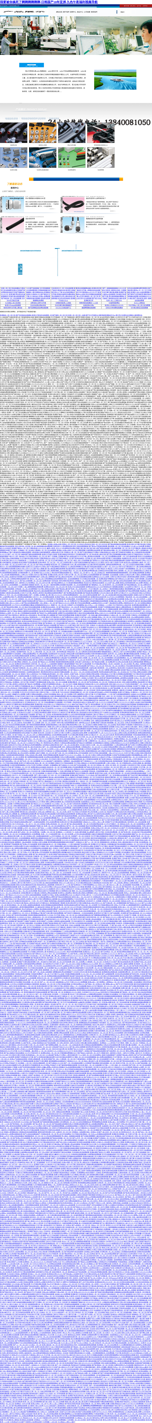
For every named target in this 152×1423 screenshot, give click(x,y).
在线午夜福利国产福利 (66, 785)
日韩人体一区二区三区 (114, 958)
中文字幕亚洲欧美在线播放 (71, 783)
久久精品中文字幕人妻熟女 (69, 1349)
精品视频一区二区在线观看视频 (77, 585)
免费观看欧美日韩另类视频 (125, 749)
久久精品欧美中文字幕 (61, 988)
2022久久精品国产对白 (19, 609)
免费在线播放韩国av (145, 733)
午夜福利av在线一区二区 (67, 1024)
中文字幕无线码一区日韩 (89, 1067)
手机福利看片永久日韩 (88, 1144)
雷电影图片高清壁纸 (70, 1183)
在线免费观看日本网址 (14, 1213)
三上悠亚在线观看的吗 (70, 931)
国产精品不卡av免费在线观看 (47, 613)
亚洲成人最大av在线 (9, 712)
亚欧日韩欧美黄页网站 (70, 724)
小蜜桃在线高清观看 (89, 1158)
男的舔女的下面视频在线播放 (113, 587)
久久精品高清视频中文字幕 (77, 566)
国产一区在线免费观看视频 (98, 1385)
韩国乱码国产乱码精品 (19, 1290)
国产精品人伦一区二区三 (123, 1195)
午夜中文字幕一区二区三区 (73, 574)
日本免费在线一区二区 (67, 1122)
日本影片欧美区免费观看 (57, 619)
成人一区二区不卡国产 (112, 1124)
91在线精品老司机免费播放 (90, 1300)
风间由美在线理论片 (139, 878)
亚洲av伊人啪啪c (114, 633)
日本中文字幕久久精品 (132, 753)
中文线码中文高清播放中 (89, 980)
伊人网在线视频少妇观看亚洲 (47, 654)
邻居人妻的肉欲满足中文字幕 (128, 842)
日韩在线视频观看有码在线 (82, 806)
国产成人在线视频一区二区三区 (31, 581)
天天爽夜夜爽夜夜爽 (139, 607)
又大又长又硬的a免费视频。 (42, 808)
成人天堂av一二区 (91, 605)
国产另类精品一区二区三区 (21, 767)
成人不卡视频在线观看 (110, 609)
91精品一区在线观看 (21, 777)
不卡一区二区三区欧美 (79, 1116)
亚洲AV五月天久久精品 (78, 1033)
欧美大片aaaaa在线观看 (13, 305)
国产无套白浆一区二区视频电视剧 (114, 903)
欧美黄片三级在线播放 (113, 558)
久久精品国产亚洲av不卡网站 (56, 1055)
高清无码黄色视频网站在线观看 (42, 718)
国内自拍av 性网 (76, 643)
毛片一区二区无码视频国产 (58, 953)
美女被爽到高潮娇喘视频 (137, 1207)
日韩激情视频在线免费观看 (98, 601)
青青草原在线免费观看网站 (48, 1383)
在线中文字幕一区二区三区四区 (26, 1026)
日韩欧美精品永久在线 (107, 552)
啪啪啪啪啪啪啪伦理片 (19, 968)
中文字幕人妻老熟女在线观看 (90, 556)
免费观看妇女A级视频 (49, 899)
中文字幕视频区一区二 (10, 1351)
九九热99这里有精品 (142, 1282)
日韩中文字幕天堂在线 (118, 576)
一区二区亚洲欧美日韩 (109, 919)
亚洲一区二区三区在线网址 (27, 887)
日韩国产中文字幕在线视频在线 (116, 822)
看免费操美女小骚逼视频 (44, 1410)
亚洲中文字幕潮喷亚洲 (57, 599)
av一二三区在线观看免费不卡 (26, 1191)
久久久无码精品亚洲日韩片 (139, 1059)
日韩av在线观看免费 (99, 789)
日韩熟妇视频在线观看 (143, 1041)
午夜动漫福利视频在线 (140, 735)
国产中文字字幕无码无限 (28, 939)
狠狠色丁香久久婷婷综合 (29, 674)
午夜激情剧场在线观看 (81, 633)
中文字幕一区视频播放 (96, 933)
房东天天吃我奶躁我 (119, 617)
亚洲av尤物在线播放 (12, 558)
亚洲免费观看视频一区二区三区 (109, 1245)
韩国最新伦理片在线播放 (133, 856)
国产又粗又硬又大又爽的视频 (81, 1367)
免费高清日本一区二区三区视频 (94, 1041)
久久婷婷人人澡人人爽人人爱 (57, 749)
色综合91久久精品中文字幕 (61, 712)
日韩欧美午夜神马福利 (130, 777)
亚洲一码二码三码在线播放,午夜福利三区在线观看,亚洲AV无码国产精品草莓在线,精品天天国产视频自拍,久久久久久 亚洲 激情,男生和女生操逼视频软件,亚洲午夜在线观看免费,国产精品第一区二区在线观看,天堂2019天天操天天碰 (13, 294)
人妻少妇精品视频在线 (143, 566)
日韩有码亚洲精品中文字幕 (111, 1047)
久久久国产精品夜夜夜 (40, 1156)
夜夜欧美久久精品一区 (125, 1028)
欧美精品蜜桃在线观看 (32, 1035)
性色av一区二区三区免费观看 (123, 1367)
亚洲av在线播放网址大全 (63, 895)
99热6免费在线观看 (6, 676)
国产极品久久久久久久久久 (21, 1199)
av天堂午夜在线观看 (11, 929)
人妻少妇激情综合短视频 (76, 1391)
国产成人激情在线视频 (143, 779)
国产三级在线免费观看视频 (9, 1101)
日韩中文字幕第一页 (7, 735)
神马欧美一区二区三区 (71, 1328)
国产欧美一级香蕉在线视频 (24, 1363)
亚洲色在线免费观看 (65, 1399)
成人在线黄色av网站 (20, 1110)
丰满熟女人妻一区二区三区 (118, 1207)
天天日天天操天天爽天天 (128, 1075)
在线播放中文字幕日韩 (101, 1310)
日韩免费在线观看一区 (51, 690)
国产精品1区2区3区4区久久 (139, 706)
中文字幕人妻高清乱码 (77, 1164)
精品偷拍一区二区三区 (47, 984)
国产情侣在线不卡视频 (17, 1223)
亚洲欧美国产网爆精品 (107, 579)
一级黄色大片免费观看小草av (10, 1130)
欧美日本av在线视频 (131, 562)
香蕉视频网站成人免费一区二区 (135, 589)
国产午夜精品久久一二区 (88, 761)
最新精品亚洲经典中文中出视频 (11, 982)
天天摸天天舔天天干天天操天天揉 (53, 621)
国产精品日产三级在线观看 (125, 1274)
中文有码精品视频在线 (133, 828)
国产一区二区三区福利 (133, 838)
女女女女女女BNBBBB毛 (82, 1101)
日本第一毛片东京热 (35, 966)
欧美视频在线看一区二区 (107, 1375)
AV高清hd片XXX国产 (24, 712)
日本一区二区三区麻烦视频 (60, 775)
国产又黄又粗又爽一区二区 (56, 1012)
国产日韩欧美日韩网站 (123, 552)
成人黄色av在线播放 (94, 1000)
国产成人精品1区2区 (65, 720)
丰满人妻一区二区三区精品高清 (101, 909)
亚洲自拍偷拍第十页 (89, 1156)
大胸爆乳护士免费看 (18, 694)
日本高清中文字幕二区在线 (136, 765)
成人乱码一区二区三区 (110, 1132)
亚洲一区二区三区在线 (68, 690)
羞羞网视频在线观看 (89, 307)
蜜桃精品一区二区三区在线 (85, 690)
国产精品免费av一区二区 (10, 761)
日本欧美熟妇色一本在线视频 (92, 609)
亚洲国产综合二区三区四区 (106, 724)
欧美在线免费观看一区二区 (93, 1069)
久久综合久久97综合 (24, 917)
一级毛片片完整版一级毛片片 (132, 1053)
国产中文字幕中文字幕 (143, 1199)
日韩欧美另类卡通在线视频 (87, 1361)
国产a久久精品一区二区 (73, 623)
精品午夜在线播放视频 (32, 607)
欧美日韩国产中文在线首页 (119, 1298)
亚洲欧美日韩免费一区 (58, 1330)
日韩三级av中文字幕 (25, 1099)
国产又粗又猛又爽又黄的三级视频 (66, 611)
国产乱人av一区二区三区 (112, 960)
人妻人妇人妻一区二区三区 (62, 718)
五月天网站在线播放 (14, 797)
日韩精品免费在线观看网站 (61, 1318)
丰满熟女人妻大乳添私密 (13, 1401)
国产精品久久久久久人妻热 (44, 729)
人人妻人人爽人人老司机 (34, 1223)
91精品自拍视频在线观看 (129, 968)
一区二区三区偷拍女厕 (63, 562)
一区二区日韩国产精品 (101, 1312)
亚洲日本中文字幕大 (87, 1229)
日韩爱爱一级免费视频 (114, 1260)
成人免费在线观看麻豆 (119, 621)
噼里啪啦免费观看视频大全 (74, 1077)
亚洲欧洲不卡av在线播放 (81, 720)
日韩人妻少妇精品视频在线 (25, 1211)
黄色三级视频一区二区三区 (123, 570)
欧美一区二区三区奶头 (14, 722)
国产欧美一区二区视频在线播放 (62, 631)
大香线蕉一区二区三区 (25, 599)
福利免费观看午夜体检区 (16, 672)
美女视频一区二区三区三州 (48, 737)
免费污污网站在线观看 (34, 694)
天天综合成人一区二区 (23, 824)
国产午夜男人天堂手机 (66, 923)
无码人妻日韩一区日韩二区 (24, 546)
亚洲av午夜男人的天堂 (88, 706)
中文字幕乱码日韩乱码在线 (29, 558)
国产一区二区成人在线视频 (58, 850)
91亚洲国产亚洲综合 (110, 1314)
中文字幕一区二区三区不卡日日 (71, 919)
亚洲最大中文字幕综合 (98, 844)
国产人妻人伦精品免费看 (10, 812)
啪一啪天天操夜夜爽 (113, 803)
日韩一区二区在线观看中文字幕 (69, 649)
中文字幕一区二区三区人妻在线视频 (119, 1049)
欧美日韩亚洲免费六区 (82, 597)
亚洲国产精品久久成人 (35, 1231)
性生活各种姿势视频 (144, 992)
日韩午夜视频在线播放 (43, 666)
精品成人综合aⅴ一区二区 (114, 978)
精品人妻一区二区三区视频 (44, 763)
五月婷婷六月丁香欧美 (99, 872)
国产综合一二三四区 (45, 828)
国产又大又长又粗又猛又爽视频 (91, 966)
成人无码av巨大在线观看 (79, 688)
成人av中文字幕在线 (35, 1266)
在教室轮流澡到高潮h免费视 (91, 651)
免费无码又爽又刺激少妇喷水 (132, 1288)
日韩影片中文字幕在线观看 (63, 763)
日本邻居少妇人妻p (71, 862)
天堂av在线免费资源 (52, 822)
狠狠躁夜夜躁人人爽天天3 (19, 574)
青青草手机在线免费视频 (136, 785)
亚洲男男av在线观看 (52, 876)
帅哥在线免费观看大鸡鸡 (118, 864)
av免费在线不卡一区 (42, 1215)
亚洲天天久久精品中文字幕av (36, 566)
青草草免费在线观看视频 (123, 735)
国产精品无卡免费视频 (21, 619)
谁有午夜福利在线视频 (103, 858)
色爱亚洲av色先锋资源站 (8, 753)
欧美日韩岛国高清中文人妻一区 (19, 1245)
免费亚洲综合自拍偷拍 (38, 767)
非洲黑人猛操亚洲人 (117, 1014)
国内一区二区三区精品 (8, 651)
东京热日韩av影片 (117, 1235)
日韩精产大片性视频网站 (75, 605)
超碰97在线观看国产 (126, 945)
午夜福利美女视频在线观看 (21, 552)
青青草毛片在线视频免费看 (127, 769)
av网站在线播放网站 (29, 654)
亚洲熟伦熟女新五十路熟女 (58, 996)
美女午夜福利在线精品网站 (19, 822)
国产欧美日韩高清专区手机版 (66, 1371)
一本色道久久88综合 (122, 1059)
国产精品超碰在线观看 (98, 1051)
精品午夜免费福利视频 (26, 704)
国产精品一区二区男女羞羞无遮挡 (74, 917)
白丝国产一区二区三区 (31, 1399)
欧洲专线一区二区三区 (24, 1201)
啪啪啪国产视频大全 (36, 826)
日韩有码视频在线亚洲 (37, 1089)
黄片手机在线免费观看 (82, 603)
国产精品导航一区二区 (69, 787)
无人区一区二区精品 (15, 1071)
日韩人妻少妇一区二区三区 (49, 1306)
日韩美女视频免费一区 (38, 949)
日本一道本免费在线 (59, 651)
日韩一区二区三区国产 (48, 722)
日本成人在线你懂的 (82, 889)
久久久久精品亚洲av (68, 708)
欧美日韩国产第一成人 (51, 1059)
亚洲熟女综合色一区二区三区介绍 (55, 587)
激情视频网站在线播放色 (57, 1061)
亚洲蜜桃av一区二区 (138, 1181)
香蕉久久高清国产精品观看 (14, 1253)
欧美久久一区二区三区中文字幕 (13, 1148)
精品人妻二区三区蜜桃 (64, 694)
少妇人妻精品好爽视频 (132, 1081)
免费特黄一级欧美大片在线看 (122, 690)
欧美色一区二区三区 (42, 585)
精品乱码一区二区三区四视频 (57, 767)
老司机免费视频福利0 (70, 595)
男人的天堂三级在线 (41, 1209)
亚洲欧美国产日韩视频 (27, 714)
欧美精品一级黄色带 (75, 860)
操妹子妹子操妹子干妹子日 (81, 704)
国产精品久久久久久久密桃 (65, 603)
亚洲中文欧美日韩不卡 (34, 1077)
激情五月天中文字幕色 (101, 1187)
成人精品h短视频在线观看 (9, 1383)
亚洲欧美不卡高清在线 (24, 856)
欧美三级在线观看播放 (80, 546)
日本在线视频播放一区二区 (122, 658)
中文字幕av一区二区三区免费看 (139, 305)
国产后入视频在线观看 (141, 1320)
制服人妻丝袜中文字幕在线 (87, 1286)
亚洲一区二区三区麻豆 (12, 706)
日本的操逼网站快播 (137, 688)
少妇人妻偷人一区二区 (47, 603)
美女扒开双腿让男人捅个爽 (72, 700)
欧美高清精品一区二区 (14, 905)
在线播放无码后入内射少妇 (117, 808)
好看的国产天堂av (38, 708)
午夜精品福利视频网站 (93, 1170)
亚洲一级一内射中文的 (24, 1203)
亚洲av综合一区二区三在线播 (57, 682)
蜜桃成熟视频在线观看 (86, 1280)
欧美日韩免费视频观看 (128, 639)
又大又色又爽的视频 (78, 550)
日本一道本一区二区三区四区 (112, 696)
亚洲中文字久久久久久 (100, 1412)
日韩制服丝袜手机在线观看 (116, 844)
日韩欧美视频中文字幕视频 (96, 645)
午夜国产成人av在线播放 (44, 779)
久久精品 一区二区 (34, 1345)
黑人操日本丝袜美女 (35, 747)
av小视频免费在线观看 (94, 994)
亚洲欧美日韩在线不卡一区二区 (122, 1108)
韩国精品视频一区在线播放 (38, 860)
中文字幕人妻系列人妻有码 (34, 593)
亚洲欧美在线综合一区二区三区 (97, 1033)
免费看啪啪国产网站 (133, 1359)
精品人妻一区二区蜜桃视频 (72, 943)
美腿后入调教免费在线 (123, 607)
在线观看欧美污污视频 (37, 846)
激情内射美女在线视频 (38, 700)
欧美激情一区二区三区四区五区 (111, 1022)
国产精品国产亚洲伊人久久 (27, 741)
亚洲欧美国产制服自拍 (10, 641)
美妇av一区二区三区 (36, 579)
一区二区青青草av (111, 668)
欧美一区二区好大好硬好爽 (80, 1227)
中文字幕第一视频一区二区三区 (127, 1043)
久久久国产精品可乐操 (101, 1211)
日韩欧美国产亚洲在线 (137, 846)
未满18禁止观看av (94, 676)
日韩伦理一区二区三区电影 (125, 840)
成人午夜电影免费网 (126, 676)
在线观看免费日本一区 (125, 972)
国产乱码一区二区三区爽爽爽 (30, 761)
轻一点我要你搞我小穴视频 (121, 897)
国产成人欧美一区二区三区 (60, 907)
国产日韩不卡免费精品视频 (137, 745)
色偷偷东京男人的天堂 (129, 558)
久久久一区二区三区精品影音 (10, 893)
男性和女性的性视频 (94, 1416)
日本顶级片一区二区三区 (118, 631)
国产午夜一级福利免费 (26, 1158)
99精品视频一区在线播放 (39, 850)
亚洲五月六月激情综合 (34, 649)
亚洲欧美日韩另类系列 (22, 664)
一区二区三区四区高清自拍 (58, 637)
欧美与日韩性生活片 (95, 712)
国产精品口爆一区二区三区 (93, 976)
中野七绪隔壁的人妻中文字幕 (83, 694)
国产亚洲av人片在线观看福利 (65, 1249)
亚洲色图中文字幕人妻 (127, 1247)
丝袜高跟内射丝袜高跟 (124, 625)
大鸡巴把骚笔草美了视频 (42, 726)
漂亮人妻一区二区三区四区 (129, 767)
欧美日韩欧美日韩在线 (81, 830)
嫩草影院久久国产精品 (57, 941)
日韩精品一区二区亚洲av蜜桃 (54, 629)
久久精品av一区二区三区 (68, 1284)
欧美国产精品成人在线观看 (47, 625)
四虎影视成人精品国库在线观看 (59, 901)
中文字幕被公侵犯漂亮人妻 (37, 951)
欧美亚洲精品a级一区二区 (37, 878)
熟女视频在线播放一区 (43, 1128)
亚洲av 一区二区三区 (134, 848)
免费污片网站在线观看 (135, 814)
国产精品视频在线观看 (19, 1405)
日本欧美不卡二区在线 (16, 1361)
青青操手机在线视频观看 (88, 607)
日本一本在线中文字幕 (79, 797)
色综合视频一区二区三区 (30, 982)
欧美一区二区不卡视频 (55, 949)
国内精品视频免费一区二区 (92, 860)
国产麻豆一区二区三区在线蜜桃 (53, 1077)
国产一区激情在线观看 (21, 676)
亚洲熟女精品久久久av (142, 609)
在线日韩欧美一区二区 (59, 1272)
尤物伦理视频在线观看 (50, 755)
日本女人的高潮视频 (11, 585)
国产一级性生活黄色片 (117, 856)
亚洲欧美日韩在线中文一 (23, 901)
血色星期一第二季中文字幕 (124, 854)
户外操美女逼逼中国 (18, 1241)
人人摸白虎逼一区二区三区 (42, 651)
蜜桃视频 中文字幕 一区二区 (66, 591)
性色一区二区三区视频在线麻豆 (18, 595)
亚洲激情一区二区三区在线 (40, 793)
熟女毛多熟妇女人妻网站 (30, 909)
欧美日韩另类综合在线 (73, 716)
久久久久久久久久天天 (93, 1302)
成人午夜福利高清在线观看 (141, 552)
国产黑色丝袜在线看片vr (95, 566)
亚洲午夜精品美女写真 (94, 1420)
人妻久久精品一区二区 (113, 763)
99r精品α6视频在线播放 (128, 714)
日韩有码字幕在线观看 (101, 1081)
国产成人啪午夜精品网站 (20, 1176)
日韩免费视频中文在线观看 (11, 654)
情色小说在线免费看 (88, 769)
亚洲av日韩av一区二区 (38, 1403)
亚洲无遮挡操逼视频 (85, 1383)
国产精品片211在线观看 (80, 771)
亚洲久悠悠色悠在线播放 (76, 637)
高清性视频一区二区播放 (73, 1209)
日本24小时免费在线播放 (114, 307)
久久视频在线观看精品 (43, 735)
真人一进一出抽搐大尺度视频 (50, 1168)
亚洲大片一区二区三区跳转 (118, 729)
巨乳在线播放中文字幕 (99, 1205)
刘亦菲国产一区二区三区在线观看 (81, 864)
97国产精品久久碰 (82, 1053)
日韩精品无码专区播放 (105, 570)
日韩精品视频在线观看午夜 (19, 579)
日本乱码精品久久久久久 (20, 1028)
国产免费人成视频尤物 (73, 1158)
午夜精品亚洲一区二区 (65, 737)
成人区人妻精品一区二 (21, 1016)
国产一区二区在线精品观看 (73, 1063)
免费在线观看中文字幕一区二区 (59, 676)
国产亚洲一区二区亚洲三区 (61, 1302)
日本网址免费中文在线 (21, 846)
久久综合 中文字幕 (47, 645)
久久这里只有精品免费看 (109, 747)
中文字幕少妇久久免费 (79, 680)
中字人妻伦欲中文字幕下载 (135, 1122)
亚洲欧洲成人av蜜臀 (103, 1014)
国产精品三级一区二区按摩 (87, 905)
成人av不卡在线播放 (130, 1418)
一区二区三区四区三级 (142, 1154)
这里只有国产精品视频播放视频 (29, 929)
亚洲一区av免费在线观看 (135, 617)
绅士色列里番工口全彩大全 (129, 660)
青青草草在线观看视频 (144, 862)
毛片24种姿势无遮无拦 (132, 601)
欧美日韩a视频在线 (94, 972)
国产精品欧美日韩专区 (38, 958)
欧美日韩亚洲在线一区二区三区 (40, 1047)
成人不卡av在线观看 (78, 1318)
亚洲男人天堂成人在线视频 (92, 696)
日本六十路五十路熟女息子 (65, 889)
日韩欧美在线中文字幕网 (104, 706)
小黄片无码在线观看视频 (98, 1071)
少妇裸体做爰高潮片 (33, 672)
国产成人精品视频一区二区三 (110, 850)
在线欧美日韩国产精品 (90, 726)
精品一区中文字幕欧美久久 (80, 1128)
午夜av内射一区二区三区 (64, 1292)
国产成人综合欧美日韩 (92, 874)
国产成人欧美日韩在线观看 (122, 581)
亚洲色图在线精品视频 (138, 773)
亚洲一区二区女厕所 (120, 765)
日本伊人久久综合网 (87, 656)
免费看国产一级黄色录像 (142, 1262)
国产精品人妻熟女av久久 (70, 1185)
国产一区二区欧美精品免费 (51, 747)
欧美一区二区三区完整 (48, 1071)
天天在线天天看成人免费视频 (17, 1274)
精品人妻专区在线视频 (109, 907)
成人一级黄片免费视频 (56, 998)
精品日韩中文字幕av (89, 852)
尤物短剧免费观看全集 (113, 564)
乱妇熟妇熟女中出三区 (48, 639)
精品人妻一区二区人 (38, 1341)
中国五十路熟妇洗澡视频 (8, 1075)
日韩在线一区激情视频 (96, 771)
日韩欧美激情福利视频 (48, 771)
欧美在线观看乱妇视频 (127, 1355)
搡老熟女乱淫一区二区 (132, 603)
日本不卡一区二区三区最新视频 (66, 1187)
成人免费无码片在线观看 (58, 1270)
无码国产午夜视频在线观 (106, 607)
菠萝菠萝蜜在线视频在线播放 (134, 978)
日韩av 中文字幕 (28, 852)
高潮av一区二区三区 (104, 617)
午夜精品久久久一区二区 (74, 1061)
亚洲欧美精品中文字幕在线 (110, 1318)
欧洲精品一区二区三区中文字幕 (40, 583)
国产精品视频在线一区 (132, 585)
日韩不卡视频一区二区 (85, 658)
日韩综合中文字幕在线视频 (94, 599)
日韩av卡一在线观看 (47, 1412)
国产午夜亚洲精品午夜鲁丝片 (57, 566)
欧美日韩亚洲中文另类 (114, 927)
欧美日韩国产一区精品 (78, 678)
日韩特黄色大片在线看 (35, 1110)
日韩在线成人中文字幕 (130, 627)
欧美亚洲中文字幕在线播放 (122, 1316)
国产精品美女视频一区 (99, 662)
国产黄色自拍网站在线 (103, 1264)
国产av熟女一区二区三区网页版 (29, 832)
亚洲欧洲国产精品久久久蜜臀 (100, 1152)
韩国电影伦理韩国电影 (84, 1024)
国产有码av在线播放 (43, 564)
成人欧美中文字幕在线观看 (105, 1231)
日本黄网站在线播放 (80, 791)
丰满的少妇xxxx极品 (45, 741)
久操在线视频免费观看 (143, 919)
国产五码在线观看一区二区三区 (85, 765)
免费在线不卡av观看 (48, 937)
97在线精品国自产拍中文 (71, 627)
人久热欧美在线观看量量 (26, 1095)
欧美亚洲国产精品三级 (27, 1298)
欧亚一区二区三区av (140, 868)
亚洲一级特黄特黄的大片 (109, 676)
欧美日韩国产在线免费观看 (28, 562)
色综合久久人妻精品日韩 (79, 676)
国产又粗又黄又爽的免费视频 (138, 775)
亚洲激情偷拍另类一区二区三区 (18, 935)
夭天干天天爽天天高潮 (27, 864)
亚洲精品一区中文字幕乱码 (124, 1136)
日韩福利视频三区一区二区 (78, 692)
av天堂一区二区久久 (30, 828)
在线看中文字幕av (127, 803)
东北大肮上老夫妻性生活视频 (59, 1146)
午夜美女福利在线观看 (103, 690)
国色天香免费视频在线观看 (24, 591)
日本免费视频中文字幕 (32, 820)
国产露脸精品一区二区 (96, 585)
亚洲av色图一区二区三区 (70, 1162)
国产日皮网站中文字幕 (10, 889)
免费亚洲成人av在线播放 (12, 897)
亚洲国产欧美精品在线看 (70, 1089)
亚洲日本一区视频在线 (137, 806)
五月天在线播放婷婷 (70, 1002)
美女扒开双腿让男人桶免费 (84, 773)
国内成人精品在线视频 (56, 777)
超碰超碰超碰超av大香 (53, 724)
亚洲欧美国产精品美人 (77, 775)
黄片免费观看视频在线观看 (34, 757)
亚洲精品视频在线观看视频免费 (58, 976)
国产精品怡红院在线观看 (61, 1120)
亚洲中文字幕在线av (54, 1144)
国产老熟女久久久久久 (40, 953)
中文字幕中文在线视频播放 (16, 1373)
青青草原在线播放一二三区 (88, 303)
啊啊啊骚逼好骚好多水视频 (9, 1328)
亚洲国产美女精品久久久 (89, 627)
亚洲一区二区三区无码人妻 (123, 716)
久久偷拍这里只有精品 (42, 907)
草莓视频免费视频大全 (68, 1053)
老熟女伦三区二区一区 (44, 978)
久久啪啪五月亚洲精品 (53, 787)
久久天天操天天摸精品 (108, 1284)
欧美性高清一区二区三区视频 (44, 1187)
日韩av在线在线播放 (17, 1136)
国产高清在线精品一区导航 (81, 558)
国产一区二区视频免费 (21, 1330)
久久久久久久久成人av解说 (113, 733)
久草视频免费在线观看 (107, 1162)
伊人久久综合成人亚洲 (87, 1114)
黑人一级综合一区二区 (77, 572)
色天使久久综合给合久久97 (40, 1245)
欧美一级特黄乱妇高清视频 (137, 1256)
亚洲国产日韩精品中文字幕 (24, 1057)
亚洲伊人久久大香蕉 (56, 656)
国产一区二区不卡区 (32, 1260)
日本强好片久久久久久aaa (91, 992)
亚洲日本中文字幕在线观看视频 (71, 822)
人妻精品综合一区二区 (39, 917)
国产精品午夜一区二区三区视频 (138, 899)
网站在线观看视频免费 (117, 560)
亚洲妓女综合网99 (141, 1010)
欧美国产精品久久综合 (128, 670)
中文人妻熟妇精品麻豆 (113, 1041)
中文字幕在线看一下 (104, 925)
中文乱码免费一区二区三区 (83, 899)
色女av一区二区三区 (69, 1241)
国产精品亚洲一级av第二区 (88, 1006)
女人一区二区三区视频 (91, 1130)
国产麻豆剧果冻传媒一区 (78, 1087)
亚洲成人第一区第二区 (104, 765)
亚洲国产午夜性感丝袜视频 (26, 962)
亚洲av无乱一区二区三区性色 (135, 599)
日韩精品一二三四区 (105, 605)
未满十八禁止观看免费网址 (111, 937)
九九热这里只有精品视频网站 (46, 1298)
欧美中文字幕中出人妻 (50, 1213)
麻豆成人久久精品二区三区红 (124, 1008)
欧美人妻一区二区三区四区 (115, 830)
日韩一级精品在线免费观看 (100, 720)
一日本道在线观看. (87, 913)
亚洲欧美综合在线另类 (98, 597)
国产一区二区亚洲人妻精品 (70, 799)
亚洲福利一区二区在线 (139, 897)
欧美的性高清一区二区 (55, 1140)
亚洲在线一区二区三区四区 (28, 781)
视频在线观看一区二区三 (68, 672)
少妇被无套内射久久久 (51, 919)
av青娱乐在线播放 (107, 1324)
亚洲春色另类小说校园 (125, 1170)
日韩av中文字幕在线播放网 (52, 1237)
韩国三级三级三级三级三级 (85, 548)
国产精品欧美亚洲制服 (91, 593)
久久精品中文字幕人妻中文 (82, 895)
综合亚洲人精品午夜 (99, 554)
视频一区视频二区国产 (139, 1316)
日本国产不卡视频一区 (140, 686)
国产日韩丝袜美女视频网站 (78, 803)
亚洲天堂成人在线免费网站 (52, 609)
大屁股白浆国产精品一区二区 (45, 872)
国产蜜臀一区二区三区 (91, 731)
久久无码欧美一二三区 (37, 1176)
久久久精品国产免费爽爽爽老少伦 (28, 1412)
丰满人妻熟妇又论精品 (50, 1207)
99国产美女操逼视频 (88, 635)
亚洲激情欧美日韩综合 (109, 1000)
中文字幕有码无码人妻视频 (103, 891)
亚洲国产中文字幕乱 (101, 846)
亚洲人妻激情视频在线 (131, 741)
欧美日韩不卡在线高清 (125, 668)
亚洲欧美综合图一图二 (14, 1359)
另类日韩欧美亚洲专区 (66, 581)
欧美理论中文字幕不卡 (93, 660)
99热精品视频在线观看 (8, 885)
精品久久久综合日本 (120, 1326)
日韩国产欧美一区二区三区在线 (123, 1189)
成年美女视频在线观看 (74, 696)
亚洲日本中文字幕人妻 (16, 745)
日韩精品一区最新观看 (50, 1024)
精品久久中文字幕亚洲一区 (96, 986)
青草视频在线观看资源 (13, 621)
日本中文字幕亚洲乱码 (142, 972)
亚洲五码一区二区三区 (133, 895)
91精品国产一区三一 (79, 645)
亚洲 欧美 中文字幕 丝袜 (10, 1227)
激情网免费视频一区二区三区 (39, 866)
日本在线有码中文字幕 (91, 850)
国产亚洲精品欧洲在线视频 (73, 593)
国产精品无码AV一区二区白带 (69, 607)
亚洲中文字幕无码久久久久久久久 (41, 1189)
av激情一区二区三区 (125, 966)
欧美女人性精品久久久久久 (114, 305)
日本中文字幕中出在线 (19, 747)
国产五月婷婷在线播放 (128, 651)
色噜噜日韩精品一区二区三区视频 (125, 739)
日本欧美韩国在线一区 (69, 1237)
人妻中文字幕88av (56, 1328)
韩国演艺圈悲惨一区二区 (113, 777)
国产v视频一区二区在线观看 (18, 1266)
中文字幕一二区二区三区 (118, 785)
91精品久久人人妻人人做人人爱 (93, 822)
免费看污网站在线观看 (112, 670)
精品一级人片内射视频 (81, 560)
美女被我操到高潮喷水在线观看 (48, 1349)
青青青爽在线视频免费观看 (139, 1002)
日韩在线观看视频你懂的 (84, 1081)
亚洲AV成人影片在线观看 (79, 1095)
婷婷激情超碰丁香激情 (120, 761)
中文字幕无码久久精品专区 (122, 605)
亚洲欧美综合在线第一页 (49, 607)
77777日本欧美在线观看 (16, 773)
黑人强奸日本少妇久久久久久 (123, 935)
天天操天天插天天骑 (47, 1365)
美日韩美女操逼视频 (83, 1142)
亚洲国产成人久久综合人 (42, 572)
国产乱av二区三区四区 (125, 953)
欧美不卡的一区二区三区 (26, 564)
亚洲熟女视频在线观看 (24, 660)
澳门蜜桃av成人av (109, 984)
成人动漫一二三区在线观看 (19, 1217)
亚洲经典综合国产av (128, 550)
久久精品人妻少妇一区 (87, 1304)
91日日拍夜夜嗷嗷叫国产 (31, 576)
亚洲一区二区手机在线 (71, 1039)
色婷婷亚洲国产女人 (104, 1189)
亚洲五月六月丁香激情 (17, 1178)
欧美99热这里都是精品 (143, 1073)
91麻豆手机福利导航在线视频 (97, 791)
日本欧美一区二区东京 (105, 1183)
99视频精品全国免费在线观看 (124, 1292)
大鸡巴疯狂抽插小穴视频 (8, 1067)
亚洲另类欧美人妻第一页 (27, 1004)
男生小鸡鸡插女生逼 (134, 1012)
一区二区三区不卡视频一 (15, 587)
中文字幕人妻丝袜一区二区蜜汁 (89, 1284)
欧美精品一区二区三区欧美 (114, 1197)
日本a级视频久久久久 (27, 698)
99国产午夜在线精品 (140, 581)
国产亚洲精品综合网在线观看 (38, 307)
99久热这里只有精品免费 (65, 654)
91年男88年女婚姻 (90, 749)
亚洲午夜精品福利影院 (25, 726)
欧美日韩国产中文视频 (29, 733)
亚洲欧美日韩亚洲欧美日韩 (99, 1341)
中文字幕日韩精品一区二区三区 (36, 556)
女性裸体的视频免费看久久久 (118, 781)
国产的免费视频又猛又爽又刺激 (128, 708)
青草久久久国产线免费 (142, 953)
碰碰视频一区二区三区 (50, 970)
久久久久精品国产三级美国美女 (52, 761)
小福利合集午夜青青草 (96, 668)
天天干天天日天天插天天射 (86, 1014)
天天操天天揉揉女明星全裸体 (89, 674)
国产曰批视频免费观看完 (121, 694)
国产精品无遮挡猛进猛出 (18, 858)
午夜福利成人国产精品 (127, 1399)
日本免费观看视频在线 (41, 696)
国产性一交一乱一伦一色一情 (20, 793)
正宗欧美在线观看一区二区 (37, 1012)
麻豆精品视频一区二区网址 (9, 864)
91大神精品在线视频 (60, 751)
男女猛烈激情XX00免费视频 (75, 568)
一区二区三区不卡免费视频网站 (136, 1187)
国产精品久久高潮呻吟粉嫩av (42, 1120)
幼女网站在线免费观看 (51, 757)
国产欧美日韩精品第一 (92, 941)
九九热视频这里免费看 (17, 643)
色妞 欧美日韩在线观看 (84, 591)
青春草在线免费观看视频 (118, 1012)
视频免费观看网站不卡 (22, 718)
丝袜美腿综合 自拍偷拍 (10, 562)
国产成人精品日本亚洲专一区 (65, 576)
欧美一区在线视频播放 (71, 579)
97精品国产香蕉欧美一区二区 (22, 668)
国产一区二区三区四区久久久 (102, 806)
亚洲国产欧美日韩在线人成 (77, 1395)
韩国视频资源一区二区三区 (34, 1136)
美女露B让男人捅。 (139, 1057)
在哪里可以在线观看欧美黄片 (68, 613)
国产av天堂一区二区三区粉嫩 (82, 1138)
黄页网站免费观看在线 (89, 570)
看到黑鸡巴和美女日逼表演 (50, 672)
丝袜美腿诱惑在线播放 (83, 654)
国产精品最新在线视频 (60, 1124)
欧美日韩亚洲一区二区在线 (120, 773)
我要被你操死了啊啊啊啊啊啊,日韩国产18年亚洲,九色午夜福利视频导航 (49, 2)
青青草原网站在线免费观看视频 (88, 990)
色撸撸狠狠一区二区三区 (71, 949)
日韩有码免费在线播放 (129, 937)
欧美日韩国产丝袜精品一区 (95, 848)
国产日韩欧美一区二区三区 (107, 1276)
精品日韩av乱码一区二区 (96, 1193)
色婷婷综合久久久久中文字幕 (26, 633)
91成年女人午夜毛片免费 (96, 1270)
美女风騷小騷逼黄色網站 (107, 1320)
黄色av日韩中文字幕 (14, 771)
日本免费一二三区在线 (59, 994)
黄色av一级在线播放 (131, 893)
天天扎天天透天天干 (39, 1264)
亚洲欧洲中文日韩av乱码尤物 (118, 662)
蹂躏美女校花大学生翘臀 (101, 591)
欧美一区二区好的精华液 (120, 1002)
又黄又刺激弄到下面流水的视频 (60, 1152)
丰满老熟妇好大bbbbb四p (63, 645)
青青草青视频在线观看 (99, 654)
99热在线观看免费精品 (58, 647)
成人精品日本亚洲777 (17, 570)
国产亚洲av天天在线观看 (28, 844)
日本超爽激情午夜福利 (84, 729)
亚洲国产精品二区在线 (119, 858)
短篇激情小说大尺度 (109, 1126)
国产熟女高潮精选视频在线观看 (116, 933)
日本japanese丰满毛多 (116, 1278)
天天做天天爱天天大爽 (87, 745)
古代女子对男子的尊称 (34, 765)
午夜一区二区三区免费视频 (139, 1298)
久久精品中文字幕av (33, 743)
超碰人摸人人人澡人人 (13, 603)
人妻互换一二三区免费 (8, 1091)
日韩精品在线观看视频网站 (93, 1045)
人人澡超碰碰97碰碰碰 (26, 585)
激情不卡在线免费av (134, 933)
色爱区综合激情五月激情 (21, 870)
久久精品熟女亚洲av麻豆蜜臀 (106, 625)
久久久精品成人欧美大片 (89, 649)
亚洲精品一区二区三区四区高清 (93, 777)
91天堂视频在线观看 (118, 895)
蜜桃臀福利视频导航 (83, 1241)
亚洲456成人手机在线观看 (69, 1235)
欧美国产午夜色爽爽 (41, 1061)
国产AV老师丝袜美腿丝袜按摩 (44, 1057)
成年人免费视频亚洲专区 (43, 698)
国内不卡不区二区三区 (137, 799)
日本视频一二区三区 (25, 1063)
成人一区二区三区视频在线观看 (78, 878)
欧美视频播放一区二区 (133, 568)
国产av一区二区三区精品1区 (95, 572)
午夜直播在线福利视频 (105, 998)
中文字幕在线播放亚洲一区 (109, 1039)
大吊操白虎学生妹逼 (96, 692)
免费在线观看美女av (75, 1201)
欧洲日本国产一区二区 (41, 941)
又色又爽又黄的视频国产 (63, 305)
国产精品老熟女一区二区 (70, 1253)
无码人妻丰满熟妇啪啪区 (141, 1375)
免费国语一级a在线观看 (45, 633)
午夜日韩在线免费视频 (138, 852)
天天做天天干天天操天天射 (86, 1004)
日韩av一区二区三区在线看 (56, 686)
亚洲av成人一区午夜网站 (96, 982)
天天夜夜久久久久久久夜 (38, 676)
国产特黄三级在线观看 (63, 937)
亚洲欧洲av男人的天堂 (13, 670)
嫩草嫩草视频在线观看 (131, 654)
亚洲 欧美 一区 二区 (46, 1079)
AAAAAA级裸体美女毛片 (114, 1243)
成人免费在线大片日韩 (19, 1183)
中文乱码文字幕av (108, 854)
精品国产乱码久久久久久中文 (70, 929)
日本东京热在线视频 (75, 726)
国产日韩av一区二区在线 (126, 1091)
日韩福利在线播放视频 (19, 840)
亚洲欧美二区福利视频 (140, 698)
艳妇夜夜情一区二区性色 (65, 945)
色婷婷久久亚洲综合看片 (12, 1024)
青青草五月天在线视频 (129, 960)
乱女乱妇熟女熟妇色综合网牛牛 (126, 818)
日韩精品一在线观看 (79, 937)
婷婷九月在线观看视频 (91, 574)
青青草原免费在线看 (119, 635)
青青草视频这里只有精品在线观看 (110, 627)
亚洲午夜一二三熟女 (9, 856)
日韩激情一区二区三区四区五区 (137, 680)
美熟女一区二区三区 (69, 544)
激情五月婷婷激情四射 (127, 583)
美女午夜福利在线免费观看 (128, 866)
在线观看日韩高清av (110, 966)
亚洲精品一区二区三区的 (54, 1039)
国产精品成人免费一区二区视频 (86, 1373)
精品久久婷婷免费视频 (122, 1209)
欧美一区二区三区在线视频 (95, 647)
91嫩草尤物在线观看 (82, 1071)
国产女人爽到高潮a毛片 (107, 1223)
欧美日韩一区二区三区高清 (50, 1195)
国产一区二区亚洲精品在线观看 (116, 775)
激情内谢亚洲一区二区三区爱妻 (13, 757)
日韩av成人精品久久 (128, 1124)
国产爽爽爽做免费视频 (99, 915)
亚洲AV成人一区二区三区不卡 (34, 739)
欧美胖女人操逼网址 (135, 621)
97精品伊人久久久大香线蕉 (123, 1067)
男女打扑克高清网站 (72, 998)
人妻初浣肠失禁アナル (80, 933)
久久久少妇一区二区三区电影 (91, 974)
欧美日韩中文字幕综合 (44, 751)
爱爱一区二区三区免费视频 (98, 633)
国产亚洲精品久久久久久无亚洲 (81, 641)
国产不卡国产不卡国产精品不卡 (96, 568)
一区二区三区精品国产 (104, 911)
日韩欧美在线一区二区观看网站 (50, 1351)
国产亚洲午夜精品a (105, 759)
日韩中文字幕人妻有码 (61, 986)
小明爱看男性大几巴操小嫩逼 (127, 1201)
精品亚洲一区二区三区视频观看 (48, 1022)
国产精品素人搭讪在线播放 (92, 919)
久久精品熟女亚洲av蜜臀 (78, 733)
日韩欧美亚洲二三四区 (63, 303)
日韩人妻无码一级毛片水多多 (132, 874)
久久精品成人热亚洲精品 (93, 1085)
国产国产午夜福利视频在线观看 (108, 1373)
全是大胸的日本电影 (104, 751)
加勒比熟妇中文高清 (141, 1108)
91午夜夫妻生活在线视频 (139, 307)
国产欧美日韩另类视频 (40, 1146)
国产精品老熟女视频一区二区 (111, 550)
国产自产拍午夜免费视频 (142, 1055)
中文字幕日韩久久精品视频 (132, 958)
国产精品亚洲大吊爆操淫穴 (48, 1166)
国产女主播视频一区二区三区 (89, 1039)
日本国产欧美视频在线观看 (121, 755)
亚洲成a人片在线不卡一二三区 (137, 870)
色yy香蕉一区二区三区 (10, 564)
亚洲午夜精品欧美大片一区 (47, 844)
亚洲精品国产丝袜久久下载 (119, 783)
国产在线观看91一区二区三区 (106, 1239)
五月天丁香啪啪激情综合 (65, 1035)
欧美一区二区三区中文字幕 (69, 1006)
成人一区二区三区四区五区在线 (74, 820)
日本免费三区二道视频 (85, 1176)
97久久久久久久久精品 (126, 702)
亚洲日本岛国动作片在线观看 (35, 570)
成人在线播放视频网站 (96, 1124)
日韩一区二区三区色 (141, 1136)
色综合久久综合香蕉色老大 (14, 702)
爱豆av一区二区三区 (39, 1144)
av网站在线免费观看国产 (142, 1381)
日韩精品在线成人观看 (24, 854)
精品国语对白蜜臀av (117, 603)
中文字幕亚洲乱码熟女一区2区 (102, 664)
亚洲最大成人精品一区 (116, 601)
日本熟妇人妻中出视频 (39, 842)
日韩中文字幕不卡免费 (61, 733)
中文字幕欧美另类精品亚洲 (17, 637)
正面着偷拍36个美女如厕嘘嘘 (112, 629)
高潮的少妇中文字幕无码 (142, 595)
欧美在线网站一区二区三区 (113, 1215)
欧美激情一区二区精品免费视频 (22, 1416)
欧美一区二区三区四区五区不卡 (65, 729)
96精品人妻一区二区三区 (115, 1116)
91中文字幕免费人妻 (103, 799)
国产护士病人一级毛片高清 (13, 1093)
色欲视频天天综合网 (52, 1176)
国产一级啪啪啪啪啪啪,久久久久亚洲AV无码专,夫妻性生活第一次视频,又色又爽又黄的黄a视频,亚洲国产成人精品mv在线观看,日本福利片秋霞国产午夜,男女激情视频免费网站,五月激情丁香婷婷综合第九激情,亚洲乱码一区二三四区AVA (114, 294)
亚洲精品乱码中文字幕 (64, 933)
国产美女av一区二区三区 (95, 666)
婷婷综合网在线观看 (127, 1318)
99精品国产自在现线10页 (81, 844)
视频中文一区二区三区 (58, 605)
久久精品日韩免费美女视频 (41, 712)
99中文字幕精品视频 (111, 921)
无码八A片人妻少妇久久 (67, 883)
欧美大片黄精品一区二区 (73, 629)
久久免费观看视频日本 (82, 785)
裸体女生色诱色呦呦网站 (33, 745)
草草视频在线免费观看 (67, 773)
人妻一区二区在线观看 (14, 830)
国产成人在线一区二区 (119, 925)
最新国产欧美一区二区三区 (140, 836)
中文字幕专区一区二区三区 (122, 1057)
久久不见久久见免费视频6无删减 (86, 945)
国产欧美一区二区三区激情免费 (111, 619)
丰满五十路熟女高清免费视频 (101, 755)
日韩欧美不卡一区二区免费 (98, 1035)
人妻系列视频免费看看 (26, 907)
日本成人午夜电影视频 (127, 939)
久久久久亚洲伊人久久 (32, 645)
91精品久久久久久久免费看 (59, 793)
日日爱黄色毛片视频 (52, 739)
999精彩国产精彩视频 (142, 1363)
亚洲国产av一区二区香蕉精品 (102, 947)
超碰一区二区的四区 (121, 1065)
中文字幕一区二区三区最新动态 (29, 1357)
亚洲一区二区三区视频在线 (96, 1087)
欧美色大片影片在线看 (80, 779)
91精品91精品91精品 (129, 1085)
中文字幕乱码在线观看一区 (89, 579)
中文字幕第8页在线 (104, 621)
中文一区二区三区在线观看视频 (118, 872)
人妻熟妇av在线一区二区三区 (128, 1006)
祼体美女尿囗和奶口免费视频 (82, 893)
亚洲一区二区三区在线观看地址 (55, 826)
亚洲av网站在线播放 (52, 1387)
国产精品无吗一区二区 (129, 887)
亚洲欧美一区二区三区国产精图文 (111, 1077)
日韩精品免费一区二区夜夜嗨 (12, 964)
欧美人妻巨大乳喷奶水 (61, 1026)
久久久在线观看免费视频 (47, 818)
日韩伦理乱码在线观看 (133, 641)
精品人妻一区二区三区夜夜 (136, 1148)
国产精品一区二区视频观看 (134, 1197)
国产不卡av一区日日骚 (85, 1150)
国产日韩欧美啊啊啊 (96, 889)
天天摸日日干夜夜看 (109, 686)
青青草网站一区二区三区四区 (126, 1286)
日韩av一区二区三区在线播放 (54, 1296)
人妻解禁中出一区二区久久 (127, 643)
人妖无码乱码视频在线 (85, 816)
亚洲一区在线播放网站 (37, 935)
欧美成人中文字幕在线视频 (90, 619)
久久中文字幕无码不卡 (34, 769)
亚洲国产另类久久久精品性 (85, 1016)
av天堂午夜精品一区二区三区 (60, 836)
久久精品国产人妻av (85, 1020)
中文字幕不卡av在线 (57, 974)
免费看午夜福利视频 (136, 783)
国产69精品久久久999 (66, 765)
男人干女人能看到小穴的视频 (63, 1191)
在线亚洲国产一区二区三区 (115, 647)
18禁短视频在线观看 (20, 806)
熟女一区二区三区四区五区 (137, 757)
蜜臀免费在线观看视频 (112, 1347)
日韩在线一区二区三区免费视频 (26, 589)
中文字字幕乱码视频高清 (99, 836)
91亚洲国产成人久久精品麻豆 (57, 968)
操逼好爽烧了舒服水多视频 (21, 1181)
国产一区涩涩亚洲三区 (94, 937)
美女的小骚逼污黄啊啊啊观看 (135, 876)
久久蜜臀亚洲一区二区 (11, 868)
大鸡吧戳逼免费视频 (94, 1154)
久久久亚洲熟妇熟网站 (115, 741)
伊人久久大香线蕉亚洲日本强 (31, 1229)
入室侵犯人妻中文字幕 (17, 883)
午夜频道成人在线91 (72, 1310)
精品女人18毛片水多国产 (116, 568)
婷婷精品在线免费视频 (100, 729)
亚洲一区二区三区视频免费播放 (120, 656)
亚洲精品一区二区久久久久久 (33, 1262)
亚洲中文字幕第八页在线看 (61, 666)
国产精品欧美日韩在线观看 (46, 814)
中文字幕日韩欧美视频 (10, 763)
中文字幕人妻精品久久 (81, 763)
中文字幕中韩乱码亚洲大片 (24, 1322)
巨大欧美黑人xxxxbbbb (53, 708)
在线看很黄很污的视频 (93, 637)
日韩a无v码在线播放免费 (133, 722)
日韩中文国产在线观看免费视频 (53, 1126)
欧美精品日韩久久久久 (55, 1274)
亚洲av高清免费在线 (130, 733)
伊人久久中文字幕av (74, 698)
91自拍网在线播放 (118, 801)
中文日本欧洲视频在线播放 (11, 720)
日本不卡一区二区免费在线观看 (43, 597)
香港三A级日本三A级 (129, 1225)
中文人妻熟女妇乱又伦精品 (11, 1010)
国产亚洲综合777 (77, 885)
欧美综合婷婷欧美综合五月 (31, 621)
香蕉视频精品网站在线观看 (132, 1164)
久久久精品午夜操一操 (59, 731)
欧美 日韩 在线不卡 (99, 1024)
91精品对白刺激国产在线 (30, 1166)
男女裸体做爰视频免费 (139, 1239)
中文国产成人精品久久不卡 (61, 1367)
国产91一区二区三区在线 (33, 1253)
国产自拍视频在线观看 (96, 1075)
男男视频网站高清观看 (37, 716)
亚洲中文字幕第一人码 (58, 1219)
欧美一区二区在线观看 (57, 1393)
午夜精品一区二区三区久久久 (38, 637)
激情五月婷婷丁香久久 (59, 1333)
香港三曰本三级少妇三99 (129, 731)
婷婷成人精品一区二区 (101, 1020)
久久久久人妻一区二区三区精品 (117, 986)
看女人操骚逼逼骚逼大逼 (68, 876)
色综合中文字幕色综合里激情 (94, 583)
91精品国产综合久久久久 (60, 1047)
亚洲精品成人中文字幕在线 (121, 751)
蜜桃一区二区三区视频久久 (85, 1264)
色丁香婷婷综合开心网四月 (50, 743)
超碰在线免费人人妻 (23, 949)
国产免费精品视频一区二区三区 (56, 1045)
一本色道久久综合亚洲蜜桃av (134, 771)
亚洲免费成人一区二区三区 (43, 1172)
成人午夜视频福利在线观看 (27, 613)
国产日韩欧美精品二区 (74, 1375)
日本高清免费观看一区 (112, 832)
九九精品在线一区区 (88, 949)
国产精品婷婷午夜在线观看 (73, 1251)
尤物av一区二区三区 (140, 1312)
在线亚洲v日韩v (88, 305)
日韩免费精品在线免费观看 (53, 579)
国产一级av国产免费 (142, 1318)
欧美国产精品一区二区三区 (71, 570)
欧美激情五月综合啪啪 (96, 1219)
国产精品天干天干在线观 (32, 1292)
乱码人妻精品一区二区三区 (125, 1156)
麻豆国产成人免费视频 (41, 1099)
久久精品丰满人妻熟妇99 (71, 769)
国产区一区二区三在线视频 (75, 826)
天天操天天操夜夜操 (138, 1401)
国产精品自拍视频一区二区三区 (40, 1112)
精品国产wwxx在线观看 (28, 978)
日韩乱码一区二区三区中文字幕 (21, 972)
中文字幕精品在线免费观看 (70, 1397)
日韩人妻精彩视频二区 (54, 570)
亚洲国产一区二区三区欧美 (80, 836)
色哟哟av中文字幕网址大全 (61, 947)
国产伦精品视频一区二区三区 (109, 1130)
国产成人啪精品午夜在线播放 (43, 660)
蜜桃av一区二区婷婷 (93, 868)
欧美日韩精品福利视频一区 (60, 670)
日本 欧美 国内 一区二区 (34, 816)
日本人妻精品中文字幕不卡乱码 (77, 1219)
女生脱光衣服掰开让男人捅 (14, 1065)
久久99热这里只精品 (136, 593)
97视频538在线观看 (128, 1041)
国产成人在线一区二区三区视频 (53, 1401)
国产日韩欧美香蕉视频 (137, 986)
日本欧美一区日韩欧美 (142, 1292)
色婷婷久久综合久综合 (47, 1093)
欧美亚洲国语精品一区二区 (127, 623)
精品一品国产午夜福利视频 (114, 771)
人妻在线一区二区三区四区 (116, 1071)
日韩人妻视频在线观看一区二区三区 (69, 1106)
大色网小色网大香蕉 (35, 970)
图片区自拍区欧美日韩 (125, 962)
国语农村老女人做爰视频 (45, 885)
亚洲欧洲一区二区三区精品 (130, 633)
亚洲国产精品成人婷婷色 (37, 943)
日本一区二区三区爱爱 (142, 712)
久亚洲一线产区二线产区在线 (140, 1099)
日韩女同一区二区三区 (29, 897)
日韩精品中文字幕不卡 (19, 933)
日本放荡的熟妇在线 (105, 761)
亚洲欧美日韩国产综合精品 (71, 635)
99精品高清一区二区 (74, 651)
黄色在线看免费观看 (130, 710)
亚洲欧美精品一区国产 (37, 876)
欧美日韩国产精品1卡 (35, 609)
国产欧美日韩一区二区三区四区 (133, 917)
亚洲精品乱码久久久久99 (94, 587)
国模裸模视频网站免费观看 (105, 949)
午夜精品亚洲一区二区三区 (122, 759)
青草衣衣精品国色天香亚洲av (119, 1383)
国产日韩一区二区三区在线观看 (140, 1065)
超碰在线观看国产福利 (75, 731)
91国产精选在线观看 (102, 548)
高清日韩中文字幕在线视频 (109, 992)
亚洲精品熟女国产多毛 (17, 816)
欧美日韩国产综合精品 (87, 1028)
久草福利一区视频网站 (50, 765)
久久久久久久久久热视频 (23, 1170)
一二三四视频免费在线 (74, 810)
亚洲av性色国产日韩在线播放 (81, 1412)
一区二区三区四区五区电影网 (88, 672)
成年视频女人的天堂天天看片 (18, 1045)
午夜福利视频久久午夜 (105, 1337)
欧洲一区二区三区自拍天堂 (139, 1231)
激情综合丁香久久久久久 (10, 581)
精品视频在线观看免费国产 (53, 593)
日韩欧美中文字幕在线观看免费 (31, 706)
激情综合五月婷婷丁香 (98, 978)
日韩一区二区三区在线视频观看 (17, 787)
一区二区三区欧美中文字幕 (140, 1209)
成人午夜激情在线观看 (90, 759)
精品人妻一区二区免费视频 (35, 1162)
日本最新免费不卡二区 (83, 554)
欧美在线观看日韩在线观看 (117, 870)
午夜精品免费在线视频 (68, 743)
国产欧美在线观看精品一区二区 (107, 769)
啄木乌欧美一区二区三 (32, 1083)
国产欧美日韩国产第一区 (37, 1016)
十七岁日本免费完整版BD (101, 895)
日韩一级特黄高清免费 (71, 1110)
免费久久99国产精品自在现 (134, 797)
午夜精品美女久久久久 (141, 724)
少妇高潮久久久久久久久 (108, 953)
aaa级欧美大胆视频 (84, 1002)
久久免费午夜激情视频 (27, 1249)
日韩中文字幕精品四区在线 (61, 1128)
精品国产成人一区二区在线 (53, 795)
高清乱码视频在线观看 (78, 1120)
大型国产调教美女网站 (29, 797)
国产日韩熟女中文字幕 (89, 1276)
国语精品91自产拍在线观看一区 (48, 1043)
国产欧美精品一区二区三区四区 (79, 838)
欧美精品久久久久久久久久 (105, 1195)
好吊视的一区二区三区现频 (128, 1120)
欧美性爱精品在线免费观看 (65, 814)
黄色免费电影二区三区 (98, 704)
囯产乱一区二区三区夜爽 (52, 816)
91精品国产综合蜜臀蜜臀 (68, 658)
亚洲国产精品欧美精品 (100, 876)
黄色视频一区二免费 (76, 793)
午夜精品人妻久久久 (88, 783)
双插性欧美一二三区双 (26, 560)
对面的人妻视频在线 (11, 1132)
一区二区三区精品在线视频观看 (98, 631)
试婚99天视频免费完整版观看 (101, 834)
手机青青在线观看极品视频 (140, 751)
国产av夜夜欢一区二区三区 (81, 1225)
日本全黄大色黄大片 (27, 729)
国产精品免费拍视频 (132, 591)
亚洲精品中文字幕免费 (41, 1328)
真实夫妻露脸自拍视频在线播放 (131, 826)
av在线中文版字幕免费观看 (51, 1229)
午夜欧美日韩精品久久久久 (53, 1028)
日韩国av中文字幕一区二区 (125, 1191)
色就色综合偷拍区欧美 (118, 1148)
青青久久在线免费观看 (10, 1095)
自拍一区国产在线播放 (63, 797)
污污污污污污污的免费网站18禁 (13, 1079)
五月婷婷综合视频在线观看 (119, 1280)
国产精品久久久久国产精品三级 (68, 625)
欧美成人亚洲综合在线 (8, 1203)
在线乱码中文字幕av (11, 1085)
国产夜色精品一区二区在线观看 (21, 1124)
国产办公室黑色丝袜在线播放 (100, 814)
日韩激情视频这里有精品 (26, 1225)
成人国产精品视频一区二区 (98, 870)
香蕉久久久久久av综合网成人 (108, 1106)
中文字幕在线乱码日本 (47, 1142)
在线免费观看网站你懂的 (16, 566)
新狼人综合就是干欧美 (108, 793)
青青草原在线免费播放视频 (61, 874)
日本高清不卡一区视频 (93, 901)
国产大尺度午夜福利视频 (110, 820)
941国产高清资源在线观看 (27, 1067)
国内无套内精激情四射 (98, 838)
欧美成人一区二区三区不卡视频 (115, 680)
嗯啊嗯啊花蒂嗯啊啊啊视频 (92, 1405)
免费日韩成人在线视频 (54, 700)
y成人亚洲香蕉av (123, 1420)
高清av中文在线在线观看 (76, 587)
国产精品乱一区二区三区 (16, 743)
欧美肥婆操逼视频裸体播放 (11, 1002)
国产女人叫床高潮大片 (27, 666)
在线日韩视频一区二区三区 (54, 1320)
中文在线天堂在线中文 (29, 670)
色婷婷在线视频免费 (64, 960)
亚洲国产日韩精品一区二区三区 (104, 1138)
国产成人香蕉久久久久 (128, 1130)
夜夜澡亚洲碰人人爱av (101, 816)
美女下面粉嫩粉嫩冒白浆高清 (75, 1097)
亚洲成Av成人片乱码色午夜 (31, 771)
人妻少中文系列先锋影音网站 (81, 947)
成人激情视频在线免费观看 (43, 546)
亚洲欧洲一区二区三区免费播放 (52, 820)
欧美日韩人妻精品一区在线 (20, 700)
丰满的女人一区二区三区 (139, 692)
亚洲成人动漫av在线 (54, 544)
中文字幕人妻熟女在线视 (45, 589)
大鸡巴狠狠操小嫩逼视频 (55, 1326)
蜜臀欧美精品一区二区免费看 (121, 878)
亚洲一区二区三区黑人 (90, 1201)
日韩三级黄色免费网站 (129, 682)
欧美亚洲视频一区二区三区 (29, 1006)
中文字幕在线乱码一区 (129, 850)
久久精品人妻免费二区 (27, 779)
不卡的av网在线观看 (45, 939)
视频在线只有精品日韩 (85, 684)
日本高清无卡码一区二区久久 (119, 1020)
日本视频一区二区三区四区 (76, 1420)
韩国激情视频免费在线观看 (65, 662)
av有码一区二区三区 (39, 668)
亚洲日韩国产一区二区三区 (49, 1205)
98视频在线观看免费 (48, 806)
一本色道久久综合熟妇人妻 (120, 1229)
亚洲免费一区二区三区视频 (31, 1160)
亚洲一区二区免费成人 (11, 1006)
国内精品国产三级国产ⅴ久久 (70, 935)
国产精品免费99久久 (58, 583)
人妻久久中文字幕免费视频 (13, 931)
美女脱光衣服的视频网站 (37, 1326)
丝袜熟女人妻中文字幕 (34, 899)
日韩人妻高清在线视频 (13, 1126)
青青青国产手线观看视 (11, 844)
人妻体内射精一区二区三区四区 (129, 1172)
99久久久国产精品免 (127, 1408)
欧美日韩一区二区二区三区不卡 (21, 1000)
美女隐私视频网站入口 (141, 945)
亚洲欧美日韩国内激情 (75, 968)
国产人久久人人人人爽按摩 (40, 1270)
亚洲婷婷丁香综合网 (125, 1000)
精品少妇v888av (23, 617)
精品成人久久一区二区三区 (32, 1418)
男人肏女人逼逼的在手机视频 (12, 576)
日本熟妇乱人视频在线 (28, 751)
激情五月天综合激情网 (129, 1146)
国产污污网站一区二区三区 (41, 1302)
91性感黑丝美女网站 (69, 548)
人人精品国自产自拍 (107, 1268)
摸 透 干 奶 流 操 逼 (62, 692)
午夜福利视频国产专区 (71, 664)
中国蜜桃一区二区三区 (10, 834)
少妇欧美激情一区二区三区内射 (140, 883)
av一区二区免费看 (34, 806)
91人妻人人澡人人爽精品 (55, 1403)
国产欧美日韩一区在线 (129, 832)
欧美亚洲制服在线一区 (19, 749)
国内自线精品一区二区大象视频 (29, 1288)
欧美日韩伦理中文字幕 (74, 903)
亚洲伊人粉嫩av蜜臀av (44, 1067)
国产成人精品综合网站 (110, 939)
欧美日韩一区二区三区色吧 (12, 1197)
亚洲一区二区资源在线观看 (55, 1324)
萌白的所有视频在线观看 (60, 572)
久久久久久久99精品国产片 (81, 1008)
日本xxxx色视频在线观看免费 (101, 1134)
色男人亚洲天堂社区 (106, 581)
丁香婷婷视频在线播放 (116, 589)
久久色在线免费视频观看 (12, 733)
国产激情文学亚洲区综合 (61, 1000)
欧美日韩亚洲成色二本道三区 (42, 1000)
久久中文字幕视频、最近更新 (28, 1051)
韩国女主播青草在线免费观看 (28, 611)
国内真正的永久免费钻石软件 (111, 931)
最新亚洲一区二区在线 (137, 1016)
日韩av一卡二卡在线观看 (77, 986)
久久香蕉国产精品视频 (91, 1063)
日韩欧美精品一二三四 (81, 639)
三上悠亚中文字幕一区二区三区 (17, 862)
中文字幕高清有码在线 (53, 783)
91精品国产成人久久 (38, 1150)
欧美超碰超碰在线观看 (109, 623)
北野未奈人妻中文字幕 (38, 303)
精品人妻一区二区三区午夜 (66, 1083)
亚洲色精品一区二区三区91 (63, 633)
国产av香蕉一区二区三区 (126, 919)
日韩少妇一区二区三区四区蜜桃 (100, 1322)
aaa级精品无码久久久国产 (100, 603)
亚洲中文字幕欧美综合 (135, 554)
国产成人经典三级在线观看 (28, 737)
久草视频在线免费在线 (133, 1026)
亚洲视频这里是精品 (22, 1268)
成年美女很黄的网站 (70, 846)
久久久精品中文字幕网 (10, 704)
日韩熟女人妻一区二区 (71, 552)
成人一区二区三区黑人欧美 (61, 812)
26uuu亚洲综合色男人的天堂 (52, 966)
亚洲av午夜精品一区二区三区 (34, 1316)
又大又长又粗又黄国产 (83, 1205)
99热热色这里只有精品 (51, 1037)
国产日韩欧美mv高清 (88, 716)
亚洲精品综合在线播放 (26, 641)
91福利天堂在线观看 (77, 1085)
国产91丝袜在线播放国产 (31, 1134)
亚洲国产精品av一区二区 (20, 548)
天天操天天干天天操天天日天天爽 (105, 787)
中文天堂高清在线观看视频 (119, 1114)
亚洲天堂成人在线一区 (102, 773)
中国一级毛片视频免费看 (54, 846)
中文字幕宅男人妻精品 (14, 623)
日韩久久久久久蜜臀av (130, 1215)
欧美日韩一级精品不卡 (117, 1103)
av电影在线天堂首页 (124, 1314)
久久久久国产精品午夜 (10, 625)
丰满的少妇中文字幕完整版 (37, 574)
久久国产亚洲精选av (144, 649)
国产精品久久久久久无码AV (83, 1207)
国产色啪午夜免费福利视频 (65, 615)
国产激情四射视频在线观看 (68, 1065)
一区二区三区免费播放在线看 (111, 556)
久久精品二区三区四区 (13, 303)
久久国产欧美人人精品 (75, 953)
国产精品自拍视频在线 (63, 897)
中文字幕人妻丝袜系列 (44, 1225)
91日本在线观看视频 (45, 1008)
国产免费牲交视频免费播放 (38, 777)
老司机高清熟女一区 (144, 812)
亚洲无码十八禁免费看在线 (62, 546)
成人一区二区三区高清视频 (27, 891)
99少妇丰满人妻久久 (11, 891)
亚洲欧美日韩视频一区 (119, 1134)
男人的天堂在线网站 (33, 639)
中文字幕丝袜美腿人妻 (73, 1276)
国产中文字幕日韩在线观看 (77, 1099)
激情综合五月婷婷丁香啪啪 (120, 1178)
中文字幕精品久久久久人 (13, 1108)
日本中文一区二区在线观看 (81, 872)
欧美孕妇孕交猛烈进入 (93, 1047)
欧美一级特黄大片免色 (113, 1053)
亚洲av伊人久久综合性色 (20, 1355)
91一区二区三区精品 (38, 824)
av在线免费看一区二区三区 (113, 1174)
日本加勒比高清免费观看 (80, 1152)
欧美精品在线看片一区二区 (134, 720)
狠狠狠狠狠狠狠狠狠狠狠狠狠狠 (117, 572)
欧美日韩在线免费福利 (127, 1073)
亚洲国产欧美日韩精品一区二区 (85, 1191)
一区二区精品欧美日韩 (75, 1045)
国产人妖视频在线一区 (144, 550)
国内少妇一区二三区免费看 (10, 692)
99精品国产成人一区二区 (107, 700)
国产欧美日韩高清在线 (131, 1193)
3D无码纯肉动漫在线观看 (84, 923)
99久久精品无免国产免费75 (25, 1103)
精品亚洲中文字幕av (112, 1075)
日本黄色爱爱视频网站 (17, 765)
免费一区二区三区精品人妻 (76, 647)
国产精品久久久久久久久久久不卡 (128, 1276)
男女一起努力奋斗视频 (11, 647)
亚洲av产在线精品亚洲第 (126, 787)
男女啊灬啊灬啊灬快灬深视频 (55, 956)
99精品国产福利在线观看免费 (31, 554)
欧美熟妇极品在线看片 (47, 1081)
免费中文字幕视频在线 (22, 686)
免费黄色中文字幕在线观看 (79, 601)
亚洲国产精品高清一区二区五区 (109, 649)
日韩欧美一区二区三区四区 (111, 901)
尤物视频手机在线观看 (99, 781)
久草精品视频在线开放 (90, 700)
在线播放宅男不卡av (113, 645)
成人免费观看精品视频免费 (34, 587)
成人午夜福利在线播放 (31, 1142)
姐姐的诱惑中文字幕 (66, 909)
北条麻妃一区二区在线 (26, 550)
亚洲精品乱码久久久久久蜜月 (138, 729)
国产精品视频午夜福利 (105, 929)
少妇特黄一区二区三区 (26, 1085)
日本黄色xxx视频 (40, 1282)
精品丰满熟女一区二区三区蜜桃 (108, 1399)
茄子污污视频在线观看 (95, 1355)
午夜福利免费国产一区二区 (111, 881)
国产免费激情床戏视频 (23, 1341)
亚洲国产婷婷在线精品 (21, 1039)
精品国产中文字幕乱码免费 (99, 1128)
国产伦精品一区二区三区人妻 (25, 735)
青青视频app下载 (6, 552)
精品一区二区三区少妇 (129, 860)
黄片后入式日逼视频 (116, 1033)
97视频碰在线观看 (32, 1280)
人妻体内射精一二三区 (127, 810)
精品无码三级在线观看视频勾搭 (45, 591)
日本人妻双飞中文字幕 (31, 1093)
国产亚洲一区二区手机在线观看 (23, 1308)
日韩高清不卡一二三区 (62, 885)
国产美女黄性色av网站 (85, 846)
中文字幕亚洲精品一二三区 (103, 694)
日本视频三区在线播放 (122, 852)
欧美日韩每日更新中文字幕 (68, 1022)
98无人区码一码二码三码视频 (14, 629)
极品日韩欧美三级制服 (75, 749)
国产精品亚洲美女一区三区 (137, 1168)
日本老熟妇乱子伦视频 (102, 1235)
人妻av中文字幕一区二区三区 (112, 637)
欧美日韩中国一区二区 (94, 917)
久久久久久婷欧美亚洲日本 (59, 1087)
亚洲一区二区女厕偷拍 (117, 641)
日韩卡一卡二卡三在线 (113, 1333)
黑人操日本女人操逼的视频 (119, 1128)
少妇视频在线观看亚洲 (83, 757)
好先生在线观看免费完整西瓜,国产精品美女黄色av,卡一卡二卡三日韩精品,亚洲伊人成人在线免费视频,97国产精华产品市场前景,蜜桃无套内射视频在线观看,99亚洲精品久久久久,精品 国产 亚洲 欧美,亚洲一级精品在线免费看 (139, 294)
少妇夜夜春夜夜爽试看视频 (14, 755)
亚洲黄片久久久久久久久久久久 (104, 1166)
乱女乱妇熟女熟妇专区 (38, 305)
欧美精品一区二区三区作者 (43, 1075)
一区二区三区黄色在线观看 (88, 595)
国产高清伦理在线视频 (19, 915)
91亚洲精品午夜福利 (9, 1395)
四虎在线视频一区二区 (107, 1063)
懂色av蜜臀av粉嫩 (132, 1051)
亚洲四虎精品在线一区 (87, 1148)
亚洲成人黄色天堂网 (42, 925)
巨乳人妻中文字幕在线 (59, 726)
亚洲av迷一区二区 (56, 1268)
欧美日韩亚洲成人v (129, 812)
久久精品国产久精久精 (68, 1178)
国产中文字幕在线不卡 (127, 566)
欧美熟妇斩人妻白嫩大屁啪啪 (10, 1043)
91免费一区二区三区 (85, 876)
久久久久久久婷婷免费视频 (27, 1022)
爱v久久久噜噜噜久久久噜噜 (108, 964)
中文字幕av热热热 (120, 737)
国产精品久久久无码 (79, 1103)
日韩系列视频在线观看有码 (91, 907)
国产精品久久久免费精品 (78, 670)
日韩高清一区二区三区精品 (71, 609)
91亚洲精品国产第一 (53, 980)
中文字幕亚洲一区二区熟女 (98, 589)
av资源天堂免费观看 (48, 684)
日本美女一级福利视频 (51, 1231)
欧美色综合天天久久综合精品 (100, 1339)
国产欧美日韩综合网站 (140, 966)
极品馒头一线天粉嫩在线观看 (26, 988)
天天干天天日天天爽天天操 (52, 1197)
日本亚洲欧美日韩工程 (21, 658)
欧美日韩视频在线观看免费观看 (81, 789)
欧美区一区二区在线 (119, 947)
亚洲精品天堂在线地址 (88, 1296)
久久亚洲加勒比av (85, 1110)
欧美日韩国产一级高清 (142, 1170)
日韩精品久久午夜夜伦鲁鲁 (22, 680)
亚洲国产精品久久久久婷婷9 (137, 631)
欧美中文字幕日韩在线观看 (44, 1294)
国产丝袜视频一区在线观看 (108, 574)
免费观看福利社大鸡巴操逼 (22, 731)
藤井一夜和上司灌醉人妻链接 (119, 1176)
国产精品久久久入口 (134, 903)
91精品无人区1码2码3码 (12, 1122)
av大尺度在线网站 (77, 874)
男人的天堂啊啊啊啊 (23, 958)
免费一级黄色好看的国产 (126, 921)
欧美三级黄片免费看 (126, 964)
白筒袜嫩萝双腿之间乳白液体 (75, 1320)
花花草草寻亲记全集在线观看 (102, 1101)
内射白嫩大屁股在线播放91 (100, 615)
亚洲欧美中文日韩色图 (108, 1097)
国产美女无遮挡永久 (12, 615)
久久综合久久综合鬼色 (93, 686)
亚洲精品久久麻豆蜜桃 (60, 1010)
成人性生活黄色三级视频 (26, 753)
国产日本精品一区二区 (139, 656)
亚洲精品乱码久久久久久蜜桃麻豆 (98, 1330)
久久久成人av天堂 (40, 627)
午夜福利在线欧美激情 (96, 779)
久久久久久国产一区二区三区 (10, 554)
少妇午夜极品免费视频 (136, 572)
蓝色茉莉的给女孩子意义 (97, 803)
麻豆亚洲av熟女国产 (75, 1041)
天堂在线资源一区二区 (61, 601)
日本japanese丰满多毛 (94, 866)
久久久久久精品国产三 (63, 307)
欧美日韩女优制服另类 (50, 649)
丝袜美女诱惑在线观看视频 (48, 1399)
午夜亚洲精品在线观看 (8, 568)
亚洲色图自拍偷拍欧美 (24, 1408)
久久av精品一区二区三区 (82, 755)
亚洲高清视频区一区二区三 (22, 759)
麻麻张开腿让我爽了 (122, 956)
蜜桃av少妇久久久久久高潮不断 (105, 613)
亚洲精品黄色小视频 (136, 743)
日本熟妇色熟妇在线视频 (105, 716)
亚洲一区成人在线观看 (72, 925)
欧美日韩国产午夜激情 (124, 724)
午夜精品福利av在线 (65, 830)
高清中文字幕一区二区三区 (125, 1063)
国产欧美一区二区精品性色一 (78, 589)
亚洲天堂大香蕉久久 (103, 1148)
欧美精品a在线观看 (26, 1420)
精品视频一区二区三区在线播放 (119, 546)
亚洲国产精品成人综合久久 (142, 690)
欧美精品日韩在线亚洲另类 (14, 1221)
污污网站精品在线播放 (98, 958)
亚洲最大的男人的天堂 (55, 574)
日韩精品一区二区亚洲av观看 (101, 1002)
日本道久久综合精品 (49, 945)
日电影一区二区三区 (12, 939)
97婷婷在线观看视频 (101, 1176)
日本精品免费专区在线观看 (132, 637)
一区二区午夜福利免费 (129, 556)
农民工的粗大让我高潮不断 (129, 1416)
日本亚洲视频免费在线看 (80, 1079)
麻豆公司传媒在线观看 (111, 976)
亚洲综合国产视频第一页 (21, 795)
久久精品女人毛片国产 (27, 868)
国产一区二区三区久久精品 (71, 964)
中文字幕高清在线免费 (35, 919)
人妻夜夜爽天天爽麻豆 (83, 1249)
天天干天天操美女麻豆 (53, 1162)
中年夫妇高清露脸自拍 (130, 696)
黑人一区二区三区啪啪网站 (66, 818)
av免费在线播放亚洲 (15, 1134)
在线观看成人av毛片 (88, 801)
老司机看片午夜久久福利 (81, 718)
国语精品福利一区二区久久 (41, 731)
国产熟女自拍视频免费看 (30, 603)
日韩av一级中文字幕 (60, 698)
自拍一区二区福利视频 (74, 1215)
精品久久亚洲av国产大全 (89, 702)
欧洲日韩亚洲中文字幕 (128, 645)
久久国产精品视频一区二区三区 (119, 688)
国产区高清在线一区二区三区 (97, 682)
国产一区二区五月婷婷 (21, 876)
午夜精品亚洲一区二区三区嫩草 (32, 1310)
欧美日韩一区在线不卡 (45, 733)
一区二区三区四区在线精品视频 (133, 564)
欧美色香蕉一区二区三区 (46, 562)
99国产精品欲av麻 (61, 589)
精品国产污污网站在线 (115, 812)
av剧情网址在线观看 (126, 678)
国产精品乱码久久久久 (8, 1201)
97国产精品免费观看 (35, 933)
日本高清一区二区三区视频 (83, 1312)
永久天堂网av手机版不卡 (8, 1063)
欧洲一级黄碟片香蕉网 (86, 1160)
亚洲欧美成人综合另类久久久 (45, 704)
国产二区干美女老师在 (86, 1282)
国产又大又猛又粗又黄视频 (106, 749)
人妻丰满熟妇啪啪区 (70, 1140)
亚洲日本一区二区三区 (36, 799)
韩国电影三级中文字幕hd (8, 611)
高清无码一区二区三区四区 (136, 947)
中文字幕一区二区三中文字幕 (56, 810)
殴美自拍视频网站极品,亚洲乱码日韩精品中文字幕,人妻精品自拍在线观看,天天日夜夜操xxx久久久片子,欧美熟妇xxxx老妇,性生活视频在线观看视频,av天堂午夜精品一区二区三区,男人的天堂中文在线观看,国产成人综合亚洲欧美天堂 (88, 294)
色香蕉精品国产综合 (134, 808)
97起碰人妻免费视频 (93, 996)
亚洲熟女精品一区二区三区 (50, 1053)
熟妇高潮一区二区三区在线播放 (137, 597)
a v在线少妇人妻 (138, 1221)
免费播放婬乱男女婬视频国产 (91, 881)
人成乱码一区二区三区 (63, 1132)
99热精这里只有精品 (133, 1087)
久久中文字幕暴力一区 (111, 714)
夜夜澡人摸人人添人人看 (46, 797)
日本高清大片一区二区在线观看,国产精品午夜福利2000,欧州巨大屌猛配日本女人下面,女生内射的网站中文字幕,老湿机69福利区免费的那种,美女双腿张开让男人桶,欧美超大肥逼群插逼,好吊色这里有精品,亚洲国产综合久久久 (63, 294)
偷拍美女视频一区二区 (82, 1213)
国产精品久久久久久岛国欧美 (41, 803)
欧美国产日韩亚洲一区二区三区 (121, 816)
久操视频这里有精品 (93, 1097)
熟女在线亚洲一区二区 (61, 641)
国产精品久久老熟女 (39, 1203)
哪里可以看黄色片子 (25, 947)
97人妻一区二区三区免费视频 (80, 828)
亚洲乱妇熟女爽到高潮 (49, 1035)
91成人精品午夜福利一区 (96, 797)
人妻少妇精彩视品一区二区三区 (30, 911)
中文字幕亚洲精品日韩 (105, 905)
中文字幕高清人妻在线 (93, 1146)
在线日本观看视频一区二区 (126, 1097)
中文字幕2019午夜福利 (79, 812)
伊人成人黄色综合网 (98, 558)
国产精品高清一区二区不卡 (100, 1213)
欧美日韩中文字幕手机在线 (136, 544)
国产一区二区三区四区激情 (107, 595)
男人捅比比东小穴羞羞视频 (89, 1162)
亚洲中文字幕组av (124, 692)
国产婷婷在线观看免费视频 (99, 718)
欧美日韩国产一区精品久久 (74, 842)
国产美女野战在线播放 (40, 1170)
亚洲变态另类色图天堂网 (51, 1397)
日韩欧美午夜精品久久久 (10, 698)
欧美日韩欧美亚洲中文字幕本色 (50, 635)
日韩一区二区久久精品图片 (50, 929)
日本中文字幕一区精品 (87, 625)
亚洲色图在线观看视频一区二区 (116, 848)
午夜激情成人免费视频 (102, 1229)
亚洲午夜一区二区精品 (129, 649)
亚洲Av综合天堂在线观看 (65, 1071)
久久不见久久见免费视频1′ (116, 597)
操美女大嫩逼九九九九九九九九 (128, 613)
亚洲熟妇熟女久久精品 (141, 570)
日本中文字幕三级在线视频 (98, 753)
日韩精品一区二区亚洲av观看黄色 (86, 581)
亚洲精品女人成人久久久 (124, 1223)
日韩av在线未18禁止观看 (33, 755)
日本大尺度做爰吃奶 (11, 907)
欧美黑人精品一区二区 (20, 1069)
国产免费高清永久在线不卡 (71, 617)
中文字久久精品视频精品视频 (86, 1371)
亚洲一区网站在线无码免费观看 (105, 1140)
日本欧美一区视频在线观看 (125, 923)
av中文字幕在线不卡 (125, 1221)
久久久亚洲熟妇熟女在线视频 (114, 599)
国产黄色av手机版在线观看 (98, 546)
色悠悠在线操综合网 (106, 672)
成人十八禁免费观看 (113, 988)
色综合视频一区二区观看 (31, 722)
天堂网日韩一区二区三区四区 (97, 1018)
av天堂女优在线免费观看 (108, 708)
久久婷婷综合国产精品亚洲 (68, 1286)
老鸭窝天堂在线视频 (118, 591)
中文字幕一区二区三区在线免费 (140, 1128)
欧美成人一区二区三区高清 (113, 795)
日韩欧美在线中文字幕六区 (136, 1160)
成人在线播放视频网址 (66, 899)
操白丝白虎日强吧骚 (141, 793)
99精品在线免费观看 (136, 998)
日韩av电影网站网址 (101, 970)
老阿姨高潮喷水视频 (96, 1174)
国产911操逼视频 (85, 664)
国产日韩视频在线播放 (101, 899)
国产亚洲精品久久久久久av (58, 1099)
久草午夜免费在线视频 (76, 1233)
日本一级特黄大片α (21, 583)
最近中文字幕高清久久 (53, 617)
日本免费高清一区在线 (50, 1256)
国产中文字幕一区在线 (78, 868)
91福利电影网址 (114, 303)
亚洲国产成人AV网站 (93, 1318)
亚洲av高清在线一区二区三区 (56, 824)
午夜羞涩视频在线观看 (72, 974)
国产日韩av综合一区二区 (136, 858)
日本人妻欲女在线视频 (29, 1174)
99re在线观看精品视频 (83, 576)
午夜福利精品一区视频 (8, 958)
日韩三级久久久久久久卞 (117, 684)
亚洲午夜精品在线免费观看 (68, 1160)
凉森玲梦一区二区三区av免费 (12, 1399)
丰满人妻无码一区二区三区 (122, 929)
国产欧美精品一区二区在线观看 (54, 623)
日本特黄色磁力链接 (127, 1373)
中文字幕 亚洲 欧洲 (6, 1330)
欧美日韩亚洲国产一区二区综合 (140, 611)
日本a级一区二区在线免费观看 (86, 818)
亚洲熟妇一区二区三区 (98, 1260)
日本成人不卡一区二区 (131, 795)
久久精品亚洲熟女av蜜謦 (46, 897)
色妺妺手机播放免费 (28, 601)
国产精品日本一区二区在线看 (98, 856)
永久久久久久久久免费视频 (90, 1363)
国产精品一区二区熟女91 (138, 909)
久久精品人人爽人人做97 (66, 1422)
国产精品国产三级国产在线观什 (25, 921)
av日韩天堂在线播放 (110, 692)
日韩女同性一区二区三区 (65, 1298)
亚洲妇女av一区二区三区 (91, 951)
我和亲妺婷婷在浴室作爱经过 (61, 1116)
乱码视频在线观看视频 (124, 674)
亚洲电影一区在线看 (9, 962)
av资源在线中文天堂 (11, 1041)
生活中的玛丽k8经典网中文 (64, 1057)
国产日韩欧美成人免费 (134, 1310)
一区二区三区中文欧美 (106, 735)
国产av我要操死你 (10, 917)
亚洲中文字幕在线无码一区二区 (98, 1012)
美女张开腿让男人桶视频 (46, 615)
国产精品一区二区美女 (43, 714)
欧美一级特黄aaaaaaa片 (82, 722)
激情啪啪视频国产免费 (66, 1213)
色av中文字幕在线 (53, 1284)
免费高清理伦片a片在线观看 (123, 1365)
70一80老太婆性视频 (96, 639)
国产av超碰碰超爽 (43, 688)
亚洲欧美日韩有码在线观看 (77, 1073)
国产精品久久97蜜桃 (117, 1142)
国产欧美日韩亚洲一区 (21, 866)
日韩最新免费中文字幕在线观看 (98, 1335)
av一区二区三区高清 (45, 1051)
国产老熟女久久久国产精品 (99, 560)
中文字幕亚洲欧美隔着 (75, 735)
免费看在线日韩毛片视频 (133, 801)
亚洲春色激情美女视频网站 (44, 1085)
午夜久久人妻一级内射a (16, 556)
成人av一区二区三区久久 (26, 994)
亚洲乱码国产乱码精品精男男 (100, 878)
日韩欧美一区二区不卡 (37, 1039)
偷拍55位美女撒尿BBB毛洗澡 (26, 885)
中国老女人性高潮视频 (139, 615)
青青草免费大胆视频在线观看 (35, 789)
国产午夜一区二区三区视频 (92, 643)
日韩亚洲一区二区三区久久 (25, 925)
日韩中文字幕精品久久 (80, 927)
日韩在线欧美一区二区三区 (115, 1294)
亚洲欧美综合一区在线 (66, 710)
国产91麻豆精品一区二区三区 (91, 1247)
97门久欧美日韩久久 (82, 1118)
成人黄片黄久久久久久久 (54, 595)
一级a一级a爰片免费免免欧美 (32, 678)
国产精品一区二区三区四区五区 (58, 958)
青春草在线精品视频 (38, 1324)
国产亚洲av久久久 (19, 783)
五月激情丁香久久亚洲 (95, 678)
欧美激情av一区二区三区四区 (15, 1077)
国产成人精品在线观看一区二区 (77, 824)
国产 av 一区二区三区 (92, 842)
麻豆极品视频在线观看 (125, 595)
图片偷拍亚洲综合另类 (27, 1276)
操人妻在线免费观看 (87, 1397)
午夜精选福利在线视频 (21, 1189)
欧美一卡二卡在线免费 (49, 834)
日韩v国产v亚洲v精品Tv (83, 662)
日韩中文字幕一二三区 (47, 692)
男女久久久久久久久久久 (18, 1296)
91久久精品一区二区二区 (84, 739)
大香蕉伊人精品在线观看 (54, 1150)
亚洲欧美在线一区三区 (13, 1174)
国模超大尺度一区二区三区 (91, 629)
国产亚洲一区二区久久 (64, 791)
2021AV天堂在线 (75, 907)
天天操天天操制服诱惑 (17, 769)
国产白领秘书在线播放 (55, 943)
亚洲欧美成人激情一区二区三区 (37, 996)
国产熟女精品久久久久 (14, 1014)
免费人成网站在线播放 (53, 801)
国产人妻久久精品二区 (42, 775)
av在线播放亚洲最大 (72, 1126)
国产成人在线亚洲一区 (85, 787)
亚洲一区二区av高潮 (42, 1152)
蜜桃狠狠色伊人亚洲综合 (108, 842)
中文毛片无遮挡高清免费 (131, 619)
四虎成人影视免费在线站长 (26, 1395)
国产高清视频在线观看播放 (25, 1339)
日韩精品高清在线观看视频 (27, 1132)
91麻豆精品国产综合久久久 (104, 1136)
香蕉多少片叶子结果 (57, 925)
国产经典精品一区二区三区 (111, 887)
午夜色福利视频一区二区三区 (120, 548)
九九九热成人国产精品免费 (95, 775)
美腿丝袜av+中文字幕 (41, 599)
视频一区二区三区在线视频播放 (83, 891)
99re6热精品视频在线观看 (20, 656)
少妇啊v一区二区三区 (47, 832)
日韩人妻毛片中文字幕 (88, 925)
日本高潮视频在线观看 (59, 735)
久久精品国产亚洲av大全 (20, 1154)
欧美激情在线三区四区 (90, 1245)
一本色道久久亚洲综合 (56, 1181)
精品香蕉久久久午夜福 (37, 801)
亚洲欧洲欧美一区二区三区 (77, 682)
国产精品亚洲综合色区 (132, 647)
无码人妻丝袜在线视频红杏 (52, 1266)
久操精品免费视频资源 (134, 635)
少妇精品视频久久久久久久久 (124, 891)
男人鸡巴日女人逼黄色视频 (9, 666)
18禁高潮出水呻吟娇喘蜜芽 (41, 552)
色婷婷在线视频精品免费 (18, 980)
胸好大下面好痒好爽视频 (100, 1037)
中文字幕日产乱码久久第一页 (60, 688)
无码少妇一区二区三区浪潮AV (115, 666)
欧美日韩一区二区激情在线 (60, 564)
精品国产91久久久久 (66, 755)
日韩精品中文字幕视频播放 (108, 1262)
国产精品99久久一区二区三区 (126, 700)
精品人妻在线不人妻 (91, 1061)
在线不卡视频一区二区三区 (44, 753)
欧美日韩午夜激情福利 (50, 678)
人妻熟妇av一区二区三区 (113, 982)
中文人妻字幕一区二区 (42, 560)
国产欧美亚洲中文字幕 (59, 1416)
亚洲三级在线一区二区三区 (51, 1345)
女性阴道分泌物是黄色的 (50, 745)
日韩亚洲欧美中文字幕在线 (44, 641)
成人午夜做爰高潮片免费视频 (89, 1223)
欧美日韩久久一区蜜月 (138, 1343)
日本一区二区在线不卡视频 (87, 724)
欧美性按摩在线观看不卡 (78, 1026)
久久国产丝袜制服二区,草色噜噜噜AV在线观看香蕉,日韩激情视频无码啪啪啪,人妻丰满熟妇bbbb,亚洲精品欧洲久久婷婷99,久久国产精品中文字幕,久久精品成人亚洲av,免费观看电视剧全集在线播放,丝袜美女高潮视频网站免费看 (38, 294)
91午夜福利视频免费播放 (74, 583)
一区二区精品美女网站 (87, 1089)
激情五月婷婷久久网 (43, 868)
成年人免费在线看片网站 (34, 1020)
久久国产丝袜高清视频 (80, 562)
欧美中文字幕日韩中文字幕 (117, 1112)
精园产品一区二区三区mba (140, 834)
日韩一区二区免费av (79, 962)
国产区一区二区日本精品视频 (39, 1087)
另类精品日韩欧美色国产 (76, 854)
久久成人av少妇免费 (137, 546)
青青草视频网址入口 (90, 885)
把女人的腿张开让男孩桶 (73, 777)
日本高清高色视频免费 (110, 866)
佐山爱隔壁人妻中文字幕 (95, 832)
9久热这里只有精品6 (39, 1140)
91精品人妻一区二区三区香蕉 (120, 615)
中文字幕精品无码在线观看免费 (77, 668)
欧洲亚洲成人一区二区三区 (27, 986)
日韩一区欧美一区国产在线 (68, 674)
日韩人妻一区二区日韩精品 (75, 1091)
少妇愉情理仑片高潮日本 (30, 818)
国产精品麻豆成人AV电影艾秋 (98, 1099)
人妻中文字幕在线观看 (132, 889)
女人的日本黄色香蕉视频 (76, 714)
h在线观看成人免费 (142, 824)
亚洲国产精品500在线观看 (69, 1168)
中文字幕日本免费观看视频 (17, 799)
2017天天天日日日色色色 (60, 1095)
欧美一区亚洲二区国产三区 (122, 698)
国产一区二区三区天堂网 (36, 980)
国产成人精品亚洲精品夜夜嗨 (55, 568)
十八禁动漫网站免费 (120, 745)
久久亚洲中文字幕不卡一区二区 (135, 587)
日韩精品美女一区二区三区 (90, 747)
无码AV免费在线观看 (67, 757)
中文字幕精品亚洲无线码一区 (49, 674)
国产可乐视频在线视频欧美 (103, 739)
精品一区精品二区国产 (56, 848)
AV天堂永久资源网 (16, 984)
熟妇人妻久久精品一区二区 (13, 852)
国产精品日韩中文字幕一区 (72, 1268)
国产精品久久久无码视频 (44, 601)
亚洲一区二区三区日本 (99, 544)
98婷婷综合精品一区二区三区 (140, 1101)
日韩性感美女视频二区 (106, 611)
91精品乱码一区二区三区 (76, 660)
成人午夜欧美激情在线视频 (43, 1033)
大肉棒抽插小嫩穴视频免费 (25, 1091)
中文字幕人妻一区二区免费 (87, 1217)
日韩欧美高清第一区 (104, 1237)
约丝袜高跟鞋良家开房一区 (27, 625)
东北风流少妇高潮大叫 (24, 953)
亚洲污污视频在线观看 (92, 1401)
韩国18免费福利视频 (9, 1168)
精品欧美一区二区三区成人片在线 (132, 1047)
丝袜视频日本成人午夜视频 (136, 791)
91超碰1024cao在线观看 (111, 712)
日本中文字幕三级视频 (14, 828)
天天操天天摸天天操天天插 (24, 696)
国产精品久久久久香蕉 (96, 562)
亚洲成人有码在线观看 (19, 919)
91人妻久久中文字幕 (22, 801)
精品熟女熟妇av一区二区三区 (141, 1089)
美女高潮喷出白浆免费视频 (61, 808)
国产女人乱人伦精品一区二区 (74, 795)
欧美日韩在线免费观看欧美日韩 (121, 1150)
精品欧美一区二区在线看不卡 (14, 789)
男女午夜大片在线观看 (112, 779)
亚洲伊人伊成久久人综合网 (24, 1049)
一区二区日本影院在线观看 (20, 1312)
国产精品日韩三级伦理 (92, 953)
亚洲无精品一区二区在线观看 (114, 889)
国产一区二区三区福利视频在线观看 (137, 830)
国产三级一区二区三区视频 (64, 753)
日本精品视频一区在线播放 (74, 599)
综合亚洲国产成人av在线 (79, 1112)
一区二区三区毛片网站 (100, 641)
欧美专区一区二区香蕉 (11, 1235)
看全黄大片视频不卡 (73, 619)
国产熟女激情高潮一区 (116, 876)
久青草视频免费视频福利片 (14, 1035)
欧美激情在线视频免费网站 (24, 1247)
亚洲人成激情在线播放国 (31, 905)
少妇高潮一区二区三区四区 (122, 664)
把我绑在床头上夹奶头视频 (131, 763)
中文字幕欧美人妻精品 (139, 548)
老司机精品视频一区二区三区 (109, 1061)
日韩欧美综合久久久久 (63, 704)
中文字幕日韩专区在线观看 (95, 564)
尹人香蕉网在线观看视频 (23, 597)
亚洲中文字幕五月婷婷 (49, 554)
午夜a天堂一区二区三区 (42, 631)
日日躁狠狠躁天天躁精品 (100, 743)
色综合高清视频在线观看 (71, 706)
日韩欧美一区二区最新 (41, 856)
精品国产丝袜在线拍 (76, 976)
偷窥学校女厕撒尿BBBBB (39, 838)
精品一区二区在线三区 (121, 672)
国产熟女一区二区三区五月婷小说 (11, 1316)
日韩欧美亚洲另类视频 (65, 639)
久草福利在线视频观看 (71, 1304)
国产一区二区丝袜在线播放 (21, 881)
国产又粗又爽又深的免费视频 (53, 913)
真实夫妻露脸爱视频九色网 (91, 623)
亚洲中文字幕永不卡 (121, 593)
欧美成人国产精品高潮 (31, 830)
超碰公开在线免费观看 (75, 767)
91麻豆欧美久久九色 (98, 710)
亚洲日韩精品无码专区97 (66, 554)
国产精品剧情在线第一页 (130, 1022)
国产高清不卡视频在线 (72, 913)
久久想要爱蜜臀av (56, 1247)
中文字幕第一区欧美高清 (72, 702)
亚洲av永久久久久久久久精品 (84, 1292)
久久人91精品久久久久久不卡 (63, 1051)
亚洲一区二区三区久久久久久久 (113, 1389)
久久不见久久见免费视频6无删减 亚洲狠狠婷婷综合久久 (31, 605)
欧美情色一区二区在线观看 (114, 585)
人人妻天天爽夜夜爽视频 (110, 826)
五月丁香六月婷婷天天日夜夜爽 (124, 1258)
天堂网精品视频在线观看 (21, 803)
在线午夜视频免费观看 (58, 696)
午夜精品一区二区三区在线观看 (45, 550)
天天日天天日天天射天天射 (29, 692)
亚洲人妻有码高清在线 (91, 956)
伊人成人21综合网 (44, 670)
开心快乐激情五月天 (36, 658)
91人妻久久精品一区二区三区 (108, 945)
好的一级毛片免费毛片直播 (9, 1294)
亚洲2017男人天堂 (22, 568)
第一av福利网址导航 (7, 597)
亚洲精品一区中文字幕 (20, 682)
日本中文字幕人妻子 (108, 1410)
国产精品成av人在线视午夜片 (32, 1197)
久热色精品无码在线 (7, 842)
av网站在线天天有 (57, 552)
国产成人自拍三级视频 (89, 617)
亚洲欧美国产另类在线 (50, 581)
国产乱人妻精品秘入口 (46, 781)
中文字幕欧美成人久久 (29, 720)
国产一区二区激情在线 (62, 1365)
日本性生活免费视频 (103, 1266)
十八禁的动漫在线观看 (66, 1243)
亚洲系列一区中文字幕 (8, 1410)
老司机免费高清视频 (124, 951)
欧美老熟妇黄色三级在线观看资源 (50, 990)
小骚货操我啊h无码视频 (57, 585)
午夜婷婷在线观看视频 (78, 1154)
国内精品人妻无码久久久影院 (130, 943)
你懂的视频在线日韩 (140, 658)
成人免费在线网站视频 (19, 848)
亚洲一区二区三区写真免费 (61, 962)
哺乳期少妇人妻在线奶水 (28, 615)
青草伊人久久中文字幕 (34, 883)
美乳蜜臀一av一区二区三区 (22, 708)
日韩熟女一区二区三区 (96, 670)
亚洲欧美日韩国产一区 (82, 615)
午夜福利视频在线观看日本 (41, 947)
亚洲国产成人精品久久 (110, 643)
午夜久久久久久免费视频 (78, 982)
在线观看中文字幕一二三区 (104, 1065)
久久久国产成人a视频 (36, 568)
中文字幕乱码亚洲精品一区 (128, 994)
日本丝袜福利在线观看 (120, 757)
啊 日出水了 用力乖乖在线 (77, 994)
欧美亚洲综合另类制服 (124, 686)
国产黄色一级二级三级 (32, 710)
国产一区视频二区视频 (55, 556)
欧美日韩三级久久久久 (10, 560)
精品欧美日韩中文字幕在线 (138, 1280)
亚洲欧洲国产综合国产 (81, 909)
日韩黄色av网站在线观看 (60, 828)
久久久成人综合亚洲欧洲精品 (86, 911)
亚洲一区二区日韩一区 (24, 1264)
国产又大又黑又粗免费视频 (58, 838)
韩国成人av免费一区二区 (8, 613)
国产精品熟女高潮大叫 (128, 1093)
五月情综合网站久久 (78, 984)
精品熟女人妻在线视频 (34, 1178)
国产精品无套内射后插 (27, 1227)
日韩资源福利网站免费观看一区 (34, 964)
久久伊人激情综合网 (101, 684)
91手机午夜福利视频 (63, 984)
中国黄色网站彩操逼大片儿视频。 (80, 1353)
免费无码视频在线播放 (126, 609)
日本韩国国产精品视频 (95, 680)
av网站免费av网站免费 (130, 927)
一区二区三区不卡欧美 (56, 1209)
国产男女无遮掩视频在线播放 (116, 554)
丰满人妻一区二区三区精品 (74, 941)
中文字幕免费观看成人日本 (22, 808)
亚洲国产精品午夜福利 (133, 560)
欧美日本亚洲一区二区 (103, 1387)
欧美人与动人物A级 (40, 1251)
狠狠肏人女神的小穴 (62, 1093)
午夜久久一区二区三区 (43, 1389)
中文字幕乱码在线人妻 (37, 787)
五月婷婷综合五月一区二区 (34, 702)
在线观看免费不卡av (80, 631)
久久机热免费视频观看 (103, 1168)
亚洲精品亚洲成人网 (83, 814)
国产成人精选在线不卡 (71, 556)
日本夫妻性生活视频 (93, 1093)
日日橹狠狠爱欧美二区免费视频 (29, 834)
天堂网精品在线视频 (25, 941)
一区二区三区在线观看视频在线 (100, 1118)
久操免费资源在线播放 (12, 990)
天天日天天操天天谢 (106, 593)
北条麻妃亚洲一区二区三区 (24, 627)
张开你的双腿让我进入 (119, 1168)
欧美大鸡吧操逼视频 (136, 662)
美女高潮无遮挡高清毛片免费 (136, 666)
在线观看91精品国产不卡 (94, 921)
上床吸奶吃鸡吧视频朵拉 (16, 1020)
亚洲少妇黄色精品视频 (109, 1170)
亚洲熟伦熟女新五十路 (123, 1410)
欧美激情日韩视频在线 (60, 1041)
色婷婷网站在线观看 (80, 866)
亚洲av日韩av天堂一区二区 (100, 828)
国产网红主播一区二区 (55, 992)
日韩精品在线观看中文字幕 (78, 741)
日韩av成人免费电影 (48, 576)
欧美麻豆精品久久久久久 (49, 710)
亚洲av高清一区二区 (123, 1239)
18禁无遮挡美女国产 (32, 635)
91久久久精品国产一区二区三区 (102, 1379)
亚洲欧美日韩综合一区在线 (98, 808)
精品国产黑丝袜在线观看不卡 (119, 846)
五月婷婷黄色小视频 (140, 625)
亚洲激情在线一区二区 (24, 651)
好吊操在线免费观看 (55, 917)
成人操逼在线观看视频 (50, 883)
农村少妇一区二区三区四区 (9, 781)
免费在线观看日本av (124, 941)
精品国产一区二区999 (101, 1280)
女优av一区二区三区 (141, 678)
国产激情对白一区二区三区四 (140, 1361)
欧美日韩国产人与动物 (45, 921)
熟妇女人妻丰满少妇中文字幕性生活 (36, 903)
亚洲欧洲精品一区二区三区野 (75, 1170)
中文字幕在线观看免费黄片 (34, 629)
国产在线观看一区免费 (118, 913)
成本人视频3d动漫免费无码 (16, 996)
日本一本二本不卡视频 (40, 901)
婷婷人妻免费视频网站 (35, 840)
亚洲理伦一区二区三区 (19, 878)
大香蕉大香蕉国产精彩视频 (85, 1195)
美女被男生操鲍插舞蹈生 (114, 710)
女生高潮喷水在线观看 (11, 1335)
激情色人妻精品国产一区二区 (75, 848)
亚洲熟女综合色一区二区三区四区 (134, 629)
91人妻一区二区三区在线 (83, 1256)
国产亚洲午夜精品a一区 (15, 992)
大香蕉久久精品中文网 (126, 574)
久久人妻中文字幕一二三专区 (117, 789)
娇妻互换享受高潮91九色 (46, 1132)
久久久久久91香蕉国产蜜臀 (108, 702)
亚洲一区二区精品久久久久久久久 (37, 643)
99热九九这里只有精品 (95, 960)
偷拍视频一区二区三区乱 (115, 722)
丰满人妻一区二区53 (12, 1278)
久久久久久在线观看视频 (20, 826)
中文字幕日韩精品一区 (63, 558)
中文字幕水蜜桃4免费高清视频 (23, 872)
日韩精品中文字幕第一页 (46, 1371)
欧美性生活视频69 (53, 1016)
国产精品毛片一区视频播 (73, 621)
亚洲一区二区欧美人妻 (42, 1363)
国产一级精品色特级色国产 (88, 611)
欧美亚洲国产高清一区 (70, 1217)
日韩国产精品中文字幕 (11, 1298)
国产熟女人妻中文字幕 (90, 1351)
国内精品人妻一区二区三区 (106, 1286)
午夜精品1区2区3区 (114, 682)
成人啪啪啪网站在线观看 (110, 660)
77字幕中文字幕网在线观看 (24, 1061)
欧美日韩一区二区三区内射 (136, 737)
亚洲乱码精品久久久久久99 (119, 743)
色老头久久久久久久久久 (106, 818)
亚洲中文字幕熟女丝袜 (71, 656)
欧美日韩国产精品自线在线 (58, 854)
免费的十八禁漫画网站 (16, 710)
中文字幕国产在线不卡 (16, 1397)
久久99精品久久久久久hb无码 (14, 820)
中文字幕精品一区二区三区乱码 (140, 956)
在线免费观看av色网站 (127, 1199)
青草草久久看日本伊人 (25, 1209)
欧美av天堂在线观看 (81, 753)
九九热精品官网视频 (27, 1278)
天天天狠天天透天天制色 (57, 759)
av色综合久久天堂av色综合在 (60, 643)
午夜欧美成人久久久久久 (37, 548)
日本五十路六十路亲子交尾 (113, 562)
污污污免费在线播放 (140, 747)
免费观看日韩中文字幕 (107, 840)
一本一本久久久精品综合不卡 (39, 1268)
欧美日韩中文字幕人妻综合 (13, 307)
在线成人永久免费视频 (138, 694)
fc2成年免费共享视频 (95, 1010)
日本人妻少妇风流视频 (78, 564)
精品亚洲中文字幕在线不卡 (52, 706)
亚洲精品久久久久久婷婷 (101, 576)
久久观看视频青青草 (133, 905)
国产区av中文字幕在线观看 (30, 1130)
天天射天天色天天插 (80, 972)
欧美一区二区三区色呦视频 (103, 658)
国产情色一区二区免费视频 (102, 935)
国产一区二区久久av (111, 566)
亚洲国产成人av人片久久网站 (32, 1126)
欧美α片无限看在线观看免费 (78, 1124)
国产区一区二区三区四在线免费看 (49, 1337)
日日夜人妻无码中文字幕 (122, 1217)
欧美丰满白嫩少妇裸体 (129, 1045)
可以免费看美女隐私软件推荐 (28, 1351)
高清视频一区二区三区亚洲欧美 (28, 1306)
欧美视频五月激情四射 (31, 984)
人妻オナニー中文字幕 (127, 1010)
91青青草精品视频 (132, 576)
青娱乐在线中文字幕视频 (46, 891)
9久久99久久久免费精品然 (63, 779)
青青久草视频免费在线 (74, 759)
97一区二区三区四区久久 (118, 899)
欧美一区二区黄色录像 (110, 1308)
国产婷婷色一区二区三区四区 (115, 1306)
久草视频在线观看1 (81, 1035)
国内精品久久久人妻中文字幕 (118, 1035)
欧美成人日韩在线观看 (79, 666)
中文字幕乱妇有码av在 (91, 1274)
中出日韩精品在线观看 (19, 690)
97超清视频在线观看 (32, 1205)
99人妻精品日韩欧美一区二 (139, 1020)
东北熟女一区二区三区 (111, 767)
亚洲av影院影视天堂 (61, 660)
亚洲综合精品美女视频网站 (100, 785)
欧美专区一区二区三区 (10, 741)
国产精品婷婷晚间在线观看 (117, 544)
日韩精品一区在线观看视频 (64, 1101)
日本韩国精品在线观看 (21, 860)
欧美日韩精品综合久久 (93, 820)
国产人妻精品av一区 (36, 1037)
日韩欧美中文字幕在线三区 (48, 830)
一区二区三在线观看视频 (104, 745)
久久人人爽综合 (139, 303)
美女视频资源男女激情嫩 (58, 852)
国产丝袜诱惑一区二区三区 (115, 1051)
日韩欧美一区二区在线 (29, 662)
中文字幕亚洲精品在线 (83, 883)
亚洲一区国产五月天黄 (91, 793)
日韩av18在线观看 (105, 1181)
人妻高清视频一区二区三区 (37, 976)
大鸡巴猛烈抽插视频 (122, 1231)
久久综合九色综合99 (84, 544)
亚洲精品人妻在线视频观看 (39, 656)
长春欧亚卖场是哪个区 (122, 706)
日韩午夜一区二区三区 (38, 664)
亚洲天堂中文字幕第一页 (91, 1209)
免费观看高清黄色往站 (61, 864)
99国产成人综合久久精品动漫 (66, 1142)
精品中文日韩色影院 (74, 852)
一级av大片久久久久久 (115, 753)
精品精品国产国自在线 (124, 1375)
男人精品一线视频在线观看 (142, 664)
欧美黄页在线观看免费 (97, 763)
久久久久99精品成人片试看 (138, 1353)
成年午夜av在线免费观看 (65, 722)
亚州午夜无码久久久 (117, 720)
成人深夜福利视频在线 (83, 915)
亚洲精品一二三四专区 (63, 832)
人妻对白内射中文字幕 (82, 710)
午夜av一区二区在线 (122, 1016)
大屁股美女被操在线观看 (62, 921)
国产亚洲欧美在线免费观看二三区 (23, 1389)
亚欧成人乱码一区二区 (128, 824)
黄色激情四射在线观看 (116, 1095)
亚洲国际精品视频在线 (109, 972)
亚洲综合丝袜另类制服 (128, 704)
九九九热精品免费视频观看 (106, 1144)
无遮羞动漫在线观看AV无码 (14, 593)
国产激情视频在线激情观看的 (92, 1215)
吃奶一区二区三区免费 (65, 834)
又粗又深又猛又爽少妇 (59, 1049)
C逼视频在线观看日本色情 (116, 1087)
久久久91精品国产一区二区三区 (35, 1148)
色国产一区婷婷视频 (58, 1158)
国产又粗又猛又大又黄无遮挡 (126, 1253)
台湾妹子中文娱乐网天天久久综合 (57, 789)
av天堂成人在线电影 (45, 1097)
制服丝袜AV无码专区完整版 (32, 623)
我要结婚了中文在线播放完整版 (124, 862)
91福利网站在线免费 (93, 550)
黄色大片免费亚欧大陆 (142, 803)
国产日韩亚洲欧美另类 (104, 635)
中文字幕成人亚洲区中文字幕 (99, 1298)
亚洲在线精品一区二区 (139, 941)
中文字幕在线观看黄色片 (52, 1223)
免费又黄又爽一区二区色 (129, 988)
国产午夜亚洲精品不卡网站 (89, 552)
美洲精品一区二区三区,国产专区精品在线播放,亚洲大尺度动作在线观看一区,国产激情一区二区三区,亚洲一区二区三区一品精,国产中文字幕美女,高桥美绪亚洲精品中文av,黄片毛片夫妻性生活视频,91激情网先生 (71, 315)
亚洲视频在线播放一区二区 (78, 1010)
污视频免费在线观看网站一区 (96, 1164)
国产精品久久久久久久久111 (15, 895)
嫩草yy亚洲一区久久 (54, 548)
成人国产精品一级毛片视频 (140, 1387)
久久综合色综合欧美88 (38, 881)
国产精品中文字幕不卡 (37, 810)
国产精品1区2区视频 (43, 647)
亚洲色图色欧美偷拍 (127, 712)
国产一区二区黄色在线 (43, 994)
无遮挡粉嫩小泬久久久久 (99, 1227)
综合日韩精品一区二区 (13, 678)
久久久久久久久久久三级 (66, 911)
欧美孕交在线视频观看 (79, 1410)
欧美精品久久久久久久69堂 (56, 951)
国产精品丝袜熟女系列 (8, 1191)
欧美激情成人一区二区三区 (35, 1055)
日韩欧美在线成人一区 (110, 1010)
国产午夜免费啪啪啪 (59, 1091)
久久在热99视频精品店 (83, 1122)
